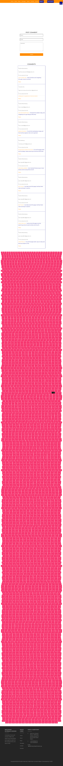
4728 (30, 681)
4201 (43, 630)
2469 (28, 465)
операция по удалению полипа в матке (28, 96)
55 (5, 255)
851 (15, 318)
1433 (16, 369)
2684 (4, 486)
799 (41, 313)
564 (17, 295)
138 (38, 260)
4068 (14, 618)
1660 (47, 389)
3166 (50, 531)
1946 (26, 415)
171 (7, 264)
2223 (7, 442)
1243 (46, 351)
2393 (3, 458)
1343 (20, 361)
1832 (6, 405)
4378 (59, 646)
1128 (37, 341)
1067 (20, 336)
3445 (59, 557)
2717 (56, 488)
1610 (2, 386)
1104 (23, 339)
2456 (42, 463)
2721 (9, 490)
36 (19, 254)
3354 (38, 549)
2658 (31, 483)
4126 (33, 623)
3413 (7, 556)
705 (12, 307)
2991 (46, 514)
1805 (37, 402)
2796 (21, 496)
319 (13, 275)
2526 (46, 470)
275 (6, 272)
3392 (52, 552)
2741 (16, 491)
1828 (53, 404)
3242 (7, 539)
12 (23, 252)
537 (56, 292)
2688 (18, 486)
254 (5, 270)
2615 (59, 478)
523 (15, 292)
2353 (42, 453)
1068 (24, 336)
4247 (21, 635)
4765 (33, 684)
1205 (43, 348)
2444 (59, 461)
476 (56, 287)
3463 (4, 560)
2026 (57, 422)
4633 (59, 671)
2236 (52, 442)
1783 (23, 401)
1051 (26, 335)
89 (27, 257)
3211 (20, 536)
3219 (47, 536)
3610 (39, 574)
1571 (53, 381)
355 (59, 277)
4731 (40, 681)
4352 (28, 645)
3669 (8, 580)
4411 (56, 649)
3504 (28, 564)
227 (45, 267)
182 (38, 264)
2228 (25, 442)
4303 (38, 640)
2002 (34, 420)
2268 (45, 445)
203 (37, 265)
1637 (30, 387)
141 (46, 260)
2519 (22, 470)
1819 (23, 404)
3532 (4, 567)
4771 (53, 684)
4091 (35, 620)
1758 (3, 399)
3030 (3, 519)
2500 (18, 468)
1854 (20, 407)
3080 (59, 523)
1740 (6, 397)
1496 (47, 374)
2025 (53, 422)
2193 (26, 438)
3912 (6, 603)
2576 (42, 475)
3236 (45, 537)
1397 (20, 366)
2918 (29, 508)
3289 (52, 542)
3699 (53, 582)
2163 (46, 435)
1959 (10, 417)
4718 (57, 679)
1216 (18, 349)
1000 (36, 330)
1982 (26, 419)
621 (3, 300)
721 (56, 307)
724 (5, 308)
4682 (52, 676)
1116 (60, 339)
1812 (60, 402)
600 (3, 298)
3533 (7, 567)
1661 (50, 389)
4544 (45, 663)
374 (55, 279)
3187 (59, 532)
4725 (20, 681)
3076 (45, 523)
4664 (49, 674)
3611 (42, 574)
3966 (15, 608)
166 (55, 262)
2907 (52, 506)
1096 (57, 338)
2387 (42, 457)
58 (12, 255)
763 (57, 310)
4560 (42, 664)
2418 (29, 460)
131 (19, 260)
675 (43, 303)
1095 (53, 338)
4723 (13, 681)
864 (54, 318)
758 (43, 310)
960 (39, 326)
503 (17, 290)
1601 (33, 384)
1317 (53, 358)
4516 (7, 661)
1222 (37, 349)
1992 (60, 419)
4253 (42, 635)
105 (8, 259)
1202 (33, 348)
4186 (53, 628)
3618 (7, 575)
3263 (21, 541)
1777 (4, 401)
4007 (39, 612)
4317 (26, 641)
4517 (11, 661)
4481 (3, 658)
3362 (7, 551)
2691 (28, 486)
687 (18, 305)
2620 (17, 480)
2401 (31, 458)
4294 (7, 640)
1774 (54, 399)
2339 (52, 452)
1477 (43, 372)
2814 (25, 498)
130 (16, 260)
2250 (42, 443)
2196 (36, 438)
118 (43, 259)
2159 (33, 435)
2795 (17, 496)
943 (47, 325)
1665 (4, 391)
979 (34, 328)
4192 (12, 630)
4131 (49, 623)
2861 (11, 503)
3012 (59, 516)
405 (26, 282)
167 (58, 262)
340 (15, 277)
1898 (47, 410)
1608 (56, 384)
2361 (11, 455)
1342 (16, 361)
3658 (28, 579)
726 (11, 308)
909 (9, 323)
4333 (21, 643)
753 (28, 310)
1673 (30, 391)
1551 (46, 379)
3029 (59, 518)
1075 (47, 336)
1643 (50, 387)
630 (30, 300)
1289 (20, 356)
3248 (28, 539)
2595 (49, 476)
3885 (31, 600)
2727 (30, 490)
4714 (44, 679)
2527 (50, 470)
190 (60, 264)
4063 (56, 616)
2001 (31, 420)
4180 (33, 628)
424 (21, 283)
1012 (17, 331)
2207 (13, 440)
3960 (52, 607)
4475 (42, 656)
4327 (60, 641)
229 (51, 267)
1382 (29, 364)
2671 (18, 485)
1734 (47, 396)
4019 (21, 613)
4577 (42, 666)
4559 (38, 664)
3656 (21, 579)
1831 (3, 405)
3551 (11, 569)
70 (41, 255)
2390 (52, 457)
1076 (50, 336)
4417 (17, 651)
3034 (17, 519)
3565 (59, 569)
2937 (35, 509)
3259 (7, 541)
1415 (18, 368)
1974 (59, 417)
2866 (28, 503)
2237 (56, 442)
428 (33, 283)
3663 (45, 579)
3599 (59, 572)
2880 (17, 504)
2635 (11, 481)
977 (28, 328)
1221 (34, 349)
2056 (42, 425)
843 (51, 316)
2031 (14, 424)
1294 (37, 356)
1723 (12, 396)
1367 (40, 363)
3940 (42, 605)
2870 (42, 503)
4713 (40, 679)
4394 (56, 648)
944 (50, 325)
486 (27, 288)
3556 (28, 569)
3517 (12, 565)
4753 (53, 682)
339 (12, 277)
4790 (57, 686)
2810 (11, 498)
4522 (28, 661)
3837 (42, 595)
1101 (13, 339)
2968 (25, 513)
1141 (19, 343)
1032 (23, 333)
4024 (38, 613)
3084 (14, 524)
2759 (17, 493)
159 (35, 262)
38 (24, 254)
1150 (47, 343)
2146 (50, 433)
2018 (29, 422)
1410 (2, 368)
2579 (52, 475)
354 (56, 277)
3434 (21, 557)
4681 (48, 676)
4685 (3, 678)
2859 (4, 503)
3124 (30, 527)
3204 (56, 534)
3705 (14, 584)
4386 (28, 648)
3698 (49, 582)
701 (59, 305)
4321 (39, 641)
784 (57, 311)
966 (56, 326)
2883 (28, 504)
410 (41, 282)
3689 (18, 582)
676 (46, 303)
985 (52, 328)
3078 (52, 523)
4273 (52, 636)
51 (55, 254)
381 (15, 280)
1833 (9, 405)
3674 (25, 580)
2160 (37, 435)
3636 (10, 577)
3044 (52, 519)
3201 (46, 534)
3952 (24, 607)
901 (45, 321)
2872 (49, 503)
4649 (56, 673)
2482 (14, 466)
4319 (33, 641)
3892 (56, 600)
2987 (32, 514)
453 (48, 285)
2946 (7, 511)
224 (37, 267)
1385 (40, 364)
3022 (34, 518)
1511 (35, 376)
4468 (18, 656)
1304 (11, 358)
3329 (11, 547)
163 (47, 262)
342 (21, 277)
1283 (59, 354)
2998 (10, 516)
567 (26, 295)
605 (17, 298)
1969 (43, 417)
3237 (49, 537)
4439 (35, 653)
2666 (59, 483)
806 (2, 315)
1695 (43, 392)
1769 (38, 399)
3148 (50, 529)
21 (44, 252)
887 (3, 321)
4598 (56, 668)
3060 (49, 521)
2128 (49, 432)
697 (48, 305)
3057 (39, 521)
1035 (33, 333)
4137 (10, 625)
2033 (21, 424)
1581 (26, 382)
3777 (13, 590)
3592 (35, 572)
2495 (59, 466)
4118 (7, 623)
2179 (39, 437)
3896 (10, 602)
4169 (56, 626)
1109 (39, 339)
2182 (49, 437)
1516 (51, 376)
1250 (10, 353)
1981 (23, 419)
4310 (3, 641)
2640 (28, 481)
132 (21, 260)
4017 (14, 613)
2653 (14, 483)
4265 (25, 636)
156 (27, 262)
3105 (27, 526)
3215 (33, 536)
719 (51, 307)
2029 (7, 424)
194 (11, 265)
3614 (52, 574)
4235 (38, 633)
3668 (4, 580)
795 (29, 313)
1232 (10, 351)
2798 (27, 496)
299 (17, 274)
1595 (13, 384)
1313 (40, 358)
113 (30, 259)
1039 (47, 333)
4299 (24, 640)
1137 (6, 343)
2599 (4, 478)
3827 (7, 595)
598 (56, 297)
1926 (20, 414)
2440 (45, 461)
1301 (60, 356)
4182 (39, 628)
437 (59, 283)
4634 (3, 673)
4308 (56, 640)
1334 (50, 359)
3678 (38, 580)
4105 (24, 621)
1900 (53, 410)
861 (45, 318)
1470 (20, 372)
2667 (4, 485)
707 (18, 307)
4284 (31, 638)
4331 (14, 643)
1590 (56, 382)
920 (40, 323)
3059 (46, 521)
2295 (21, 448)
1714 (45, 394)
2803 (45, 496)
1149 (44, 343)
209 (54, 265)
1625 (50, 386)
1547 (33, 379)
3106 (31, 526)
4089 (28, 620)
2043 (56, 424)
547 (27, 293)
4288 (45, 638)
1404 (43, 366)
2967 (22, 513)
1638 (33, 387)
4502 (18, 659)
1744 (19, 397)
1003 (46, 330)
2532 (7, 471)
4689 (18, 678)
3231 (28, 537)
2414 (16, 460)
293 (59, 272)
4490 (35, 658)
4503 (21, 659)
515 (52, 290)
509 (35, 290)
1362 (23, 363)
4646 (45, 673)
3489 (35, 562)
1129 (41, 341)
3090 (35, 524)
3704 (10, 584)
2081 (10, 429)
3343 (59, 547)
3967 (18, 608)
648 (24, 302)
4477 (49, 656)
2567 (11, 475)
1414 (15, 368)
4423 (38, 651)
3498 (7, 564)
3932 (14, 605)
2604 (21, 478)
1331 (40, 359)
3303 (42, 544)
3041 (42, 519)
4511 (49, 659)
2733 (50, 490)
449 (36, 285)
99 (51, 257)
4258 (59, 635)
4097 (56, 620)
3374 (49, 551)
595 (48, 297)
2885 (35, 504)
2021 (39, 422)
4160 (27, 626)
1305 (14, 358)
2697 (49, 486)
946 (56, 325)
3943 (52, 605)
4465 (7, 656)
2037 (35, 424)
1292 (30, 356)
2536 (21, 471)
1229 (60, 349)
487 (30, 288)
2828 (14, 499)
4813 (18, 689)
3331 (18, 547)
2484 (21, 466)
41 (31, 254)
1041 (53, 333)
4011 (53, 612)
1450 (13, 371)
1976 (6, 419)
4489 (32, 658)
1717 (54, 394)
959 (36, 326)
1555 (60, 379)
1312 (37, 358)
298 (14, 274)
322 (22, 275)
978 (31, 328)
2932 (18, 509)
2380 (17, 457)
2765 (37, 493)
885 (56, 320)
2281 (31, 447)
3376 (56, 551)
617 (52, 298)
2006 (48, 420)
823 (51, 315)
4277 (7, 638)
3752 (50, 587)
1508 (26, 376)
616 (49, 298)
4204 (53, 630)
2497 (7, 468)
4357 (46, 645)
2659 (35, 483)
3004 (32, 516)
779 (42, 311)
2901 (31, 506)
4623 (24, 671)
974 (19, 328)
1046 (10, 335)
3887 (38, 600)
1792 (52, 401)
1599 (26, 384)
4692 (28, 678)
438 (3, 285)
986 (55, 328)
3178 (29, 532)
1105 (26, 339)
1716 (51, 394)
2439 (42, 461)
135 (30, 260)
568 (29, 295)
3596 (49, 572)
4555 (24, 664)
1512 (39, 376)
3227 (14, 537)
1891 (23, 410)
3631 (52, 575)
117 (41, 259)
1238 (30, 351)
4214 (26, 631)
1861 (43, 407)
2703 (10, 488)
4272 (49, 636)
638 (53, 300)
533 (44, 292)
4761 (20, 684)
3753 (53, 587)
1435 (23, 369)
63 (24, 255)
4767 (40, 684)
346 (33, 277)
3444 (56, 557)
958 (33, 326)
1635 (23, 387)
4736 (57, 681)
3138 (17, 529)
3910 (60, 602)
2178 (36, 437)
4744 (23, 682)
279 (18, 272)
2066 (18, 427)
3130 (49, 527)
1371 (53, 363)
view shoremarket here (23, 112)
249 (50, 269)
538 (59, 292)
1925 (17, 414)
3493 (49, 562)
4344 (59, 643)
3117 (7, 527)
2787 (50, 494)
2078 (59, 427)
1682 (59, 391)
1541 (13, 379)
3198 (36, 534)
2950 (21, 511)
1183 (31, 346)
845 (57, 316)
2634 (7, 481)
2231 (35, 442)
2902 (35, 506)
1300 (56, 356)
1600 (30, 384)
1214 (12, 349)
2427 (60, 460)
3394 (59, 552)
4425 (45, 651)
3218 (43, 536)
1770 (41, 399)
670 (29, 303)
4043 (45, 615)
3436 (28, 557)
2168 (4, 437)
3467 (18, 560)
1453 (23, 371)
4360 (56, 645)
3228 (18, 537)
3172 (10, 532)
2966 (18, 513)
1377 (13, 364)
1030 (16, 333)
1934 (46, 414)
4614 (52, 669)
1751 (41, 397)
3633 (59, 575)
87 (22, 257)
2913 (13, 508)
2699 (56, 486)
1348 (37, 361)
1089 (33, 338)
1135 (59, 341)
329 (43, 275)
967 (59, 326)
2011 (6, 422)
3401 (25, 554)
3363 (11, 551)
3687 (11, 582)
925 (54, 323)
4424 (41, 651)
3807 (56, 592)
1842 (40, 405)
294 (2, 274)
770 (17, 311)
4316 (23, 641)
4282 (24, 638)
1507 (22, 376)
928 (3, 325)
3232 (31, 537)
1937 (56, 414)
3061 (53, 521)
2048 (14, 425)
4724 (16, 681)
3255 (52, 539)
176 (21, 264)
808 (8, 315)
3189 (6, 534)
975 (22, 328)
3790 (57, 590)
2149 (60, 433)
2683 (59, 485)
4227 (11, 633)
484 (21, 288)
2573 (32, 475)
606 (20, 298)
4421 (31, 651)
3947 (7, 607)
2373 (52, 455)
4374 (46, 646)
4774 (3, 686)
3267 (35, 541)
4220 (46, 631)
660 (59, 302)
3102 (17, 526)
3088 (28, 524)
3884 (28, 600)
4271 (46, 636)
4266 (28, 636)
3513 (59, 564)
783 (54, 311)
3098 (4, 526)
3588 (21, 572)
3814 (21, 593)
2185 (59, 437)
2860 (7, 503)
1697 (50, 392)
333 (54, 275)
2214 (37, 440)
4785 (40, 686)
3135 (7, 529)
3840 (53, 595)
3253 (45, 539)
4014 (4, 613)
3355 (42, 549)
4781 (26, 686)
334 (57, 275)
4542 (38, 663)
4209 (10, 631)
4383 (17, 648)
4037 (24, 615)
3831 (21, 595)
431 (41, 283)
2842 (3, 501)
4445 (56, 653)
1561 (20, 381)
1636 (26, 387)
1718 (57, 394)
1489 (23, 374)
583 (12, 297)
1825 (43, 404)
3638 (17, 577)
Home (12, 1)
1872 (20, 409)
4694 (35, 678)
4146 (40, 625)
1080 (3, 338)
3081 (3, 524)
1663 (56, 389)
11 (21, 252)
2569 (18, 475)
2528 (53, 470)
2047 (11, 425)
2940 (45, 509)
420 (9, 283)
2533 (11, 471)
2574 (35, 475)
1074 (43, 336)
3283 (31, 542)
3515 (6, 565)
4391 (46, 648)
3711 (34, 584)
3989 (35, 610)
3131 (52, 527)
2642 (35, 481)
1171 (53, 344)
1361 (20, 363)
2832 (28, 499)
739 (49, 308)
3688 (14, 582)
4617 (4, 671)
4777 (12, 686)
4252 (38, 635)
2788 (53, 494)
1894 (33, 410)
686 (15, 305)
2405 (45, 458)
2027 (60, 422)
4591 (32, 668)
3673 (21, 580)
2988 (35, 514)
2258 (11, 445)
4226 (7, 633)
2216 (44, 440)
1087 (27, 338)
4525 (38, 661)
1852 (13, 407)
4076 (42, 618)
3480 (3, 562)
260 (23, 270)
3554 (21, 569)
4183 (43, 628)
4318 (29, 641)
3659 (31, 579)
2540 (35, 471)
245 (39, 269)
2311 (17, 450)
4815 (24, 689)
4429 (59, 651)
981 (40, 328)
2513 (3, 470)
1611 (5, 386)
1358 (10, 363)
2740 (13, 491)
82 (10, 257)
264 (34, 270)
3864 (18, 598)
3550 (7, 569)
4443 (49, 653)
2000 (27, 420)
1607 (53, 384)
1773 (51, 399)
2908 (56, 506)
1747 (28, 397)
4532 (3, 663)
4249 (28, 635)
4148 (47, 625)
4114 (53, 621)
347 (36, 277)
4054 (24, 616)
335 (60, 275)
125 (2, 260)
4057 (35, 616)
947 (59, 325)
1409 (60, 366)
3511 (53, 564)
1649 (10, 389)
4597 (53, 668)
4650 (60, 673)
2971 (35, 513)
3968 (21, 608)
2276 (14, 447)
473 (48, 287)
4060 (46, 616)
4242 (4, 635)
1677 (43, 391)
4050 (10, 616)
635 (44, 300)
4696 (42, 678)
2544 (49, 471)
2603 (18, 478)
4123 (23, 623)
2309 (10, 450)
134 (27, 260)
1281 (52, 354)
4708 (24, 679)
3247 (25, 539)
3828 (10, 595)
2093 (53, 429)
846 (60, 316)
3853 (38, 597)
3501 (18, 564)
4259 (4, 636)
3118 (10, 527)
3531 (61, 565)
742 (57, 308)
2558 (38, 473)
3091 (39, 524)
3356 (45, 549)
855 (27, 318)
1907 (17, 412)
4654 (14, 674)
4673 (21, 676)
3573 (28, 570)
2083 (17, 429)
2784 (40, 494)
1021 (46, 331)
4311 (6, 641)
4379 (3, 648)
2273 (4, 447)
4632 (56, 671)
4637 (14, 673)
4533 (7, 663)
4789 (54, 686)
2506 (39, 468)
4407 (42, 649)
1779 (10, 401)
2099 (14, 430)
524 (18, 292)
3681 (48, 580)
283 (30, 272)
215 (11, 267)
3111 (47, 526)
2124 (36, 432)
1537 (60, 377)
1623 (44, 386)
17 (34, 252)
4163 (36, 626)
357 (5, 279)
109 (20, 259)
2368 (35, 455)
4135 (3, 625)
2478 (59, 465)
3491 (42, 562)
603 (11, 298)
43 (36, 254)
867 (3, 320)
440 (9, 285)
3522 (29, 565)
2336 (42, 452)
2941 (49, 509)
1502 (6, 376)
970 (8, 328)
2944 (59, 509)
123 (57, 259)
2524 (39, 470)
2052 (28, 425)
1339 (7, 361)
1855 (23, 407)
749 (17, 310)
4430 (3, 653)
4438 (31, 653)
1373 (60, 363)
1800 (20, 402)
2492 (49, 466)
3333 (24, 547)
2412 (9, 460)
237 (15, 269)
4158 (20, 626)
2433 (21, 461)
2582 (4, 476)
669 (26, 303)
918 (34, 323)
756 (37, 310)
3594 (42, 572)
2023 (46, 422)
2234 (45, 442)
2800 (34, 496)
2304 (52, 448)
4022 (31, 613)
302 (26, 274)
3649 (56, 577)
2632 (59, 480)
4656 (21, 674)
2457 (45, 463)
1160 (19, 344)
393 (50, 280)
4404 (32, 649)
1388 (50, 364)
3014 (7, 518)
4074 (35, 618)
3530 (57, 565)
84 (15, 257)
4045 (53, 615)
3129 (46, 527)
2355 (49, 453)
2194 (30, 438)
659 (56, 302)
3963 (4, 608)
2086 (28, 429)
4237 (45, 633)
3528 (50, 565)
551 (39, 293)
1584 (36, 382)
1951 (43, 415)
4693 (32, 678)
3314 (19, 546)
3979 (59, 608)
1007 (60, 330)
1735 (51, 396)
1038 (43, 333)
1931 (36, 414)
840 (42, 316)
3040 (38, 519)
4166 (46, 626)
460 (10, 287)
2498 (11, 468)
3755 (60, 587)
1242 (43, 351)
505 (23, 290)
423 (18, 283)
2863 (18, 503)
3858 (56, 597)
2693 (35, 486)
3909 (56, 602)
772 (23, 311)
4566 (4, 666)
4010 (50, 612)
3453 (28, 559)
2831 (24, 499)
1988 (46, 419)
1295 (40, 356)
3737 (60, 585)
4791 (60, 686)
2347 (21, 453)
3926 (53, 603)
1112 (48, 339)
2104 (31, 430)
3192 (16, 534)
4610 (39, 669)
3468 (21, 560)
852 (18, 318)
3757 (6, 588)
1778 (7, 401)
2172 (17, 437)
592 (39, 297)
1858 (33, 407)
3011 (56, 516)
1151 (50, 343)
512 (43, 290)
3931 (11, 605)
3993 (49, 610)
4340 (45, 643)
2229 (28, 442)
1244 (50, 351)
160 (38, 262)
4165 (43, 626)
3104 (24, 526)
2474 (45, 465)
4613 (49, 669)
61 (19, 255)
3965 (11, 608)
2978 (59, 513)
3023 (38, 518)
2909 (59, 506)
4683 (55, 676)
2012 (9, 422)
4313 (12, 641)
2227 (21, 442)
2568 (15, 475)
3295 (14, 544)
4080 (56, 618)
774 (28, 311)
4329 (7, 643)
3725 (20, 585)
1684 (7, 392)
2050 (21, 425)
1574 (3, 382)
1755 (54, 397)
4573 (28, 666)
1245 (53, 351)
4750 (43, 682)
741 (54, 308)
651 (33, 302)
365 (29, 279)
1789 (43, 401)
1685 (10, 392)
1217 (21, 349)
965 (53, 326)
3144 (36, 529)
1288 (17, 356)
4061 (49, 616)
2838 (49, 499)
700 (57, 305)
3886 (35, 600)
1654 (26, 389)
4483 (10, 658)
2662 (45, 483)
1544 (23, 379)
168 (61, 262)
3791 (60, 590)
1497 (50, 374)
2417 (26, 460)
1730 (35, 396)
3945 (59, 605)
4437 (28, 653)
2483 (17, 466)
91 (32, 257)
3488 (32, 562)
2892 (59, 504)
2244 (21, 443)
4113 (50, 621)
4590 (28, 668)
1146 (35, 343)
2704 (13, 488)
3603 (14, 574)
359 (11, 279)
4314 (16, 641)
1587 (46, 382)
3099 (7, 526)
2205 (6, 440)
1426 (54, 368)
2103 (27, 430)
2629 (48, 480)
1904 (7, 412)
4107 (31, 621)
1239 (33, 351)
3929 (4, 605)
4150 (53, 625)
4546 (52, 663)
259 (20, 270)
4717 (53, 679)
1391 (60, 364)
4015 (7, 613)
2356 (52, 453)
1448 (6, 371)
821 (45, 315)
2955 (38, 511)
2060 (56, 425)
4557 (31, 664)
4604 (18, 669)
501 (11, 290)
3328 (7, 547)
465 (24, 287)
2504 (32, 468)
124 (60, 259)
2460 (56, 463)
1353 (53, 361)
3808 (59, 592)
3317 (29, 546)
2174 (23, 437)
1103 (19, 339)
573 (43, 295)
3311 (9, 546)
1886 (6, 410)
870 (12, 320)
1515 (48, 376)
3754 (57, 587)
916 (28, 323)
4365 (14, 646)
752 (26, 310)
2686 (11, 486)
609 (29, 298)
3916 (19, 603)
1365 (33, 363)
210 (57, 265)
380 (12, 280)
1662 (53, 389)
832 (18, 316)
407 (32, 282)
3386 (31, 552)
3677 (35, 580)
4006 (35, 612)
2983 (17, 514)
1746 (25, 397)
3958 (45, 607)
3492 (46, 562)
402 (17, 282)
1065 (14, 336)
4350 (21, 645)
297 (11, 274)
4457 (39, 654)
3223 (60, 536)
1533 (46, 377)
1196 (13, 348)
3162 (36, 531)
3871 (42, 598)
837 (33, 316)
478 (3, 288)
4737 (60, 681)
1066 (17, 336)
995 (21, 330)
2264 (32, 445)
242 (30, 269)
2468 (25, 465)
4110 (41, 621)
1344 (23, 361)
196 (16, 265)
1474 (33, 372)
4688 (14, 678)
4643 (35, 673)
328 (40, 275)
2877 (7, 504)
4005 (32, 612)
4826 (3, 691)
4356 (42, 645)
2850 (32, 501)
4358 (49, 645)
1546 (30, 379)
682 (3, 305)
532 (41, 292)
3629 (45, 575)
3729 (33, 585)
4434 (17, 653)
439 (6, 285)
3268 (39, 541)
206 (46, 265)
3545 (49, 567)
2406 (49, 458)
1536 (56, 377)
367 (35, 279)
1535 (53, 377)
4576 (38, 666)
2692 (32, 486)
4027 (49, 613)
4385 (24, 648)
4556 (28, 664)
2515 (9, 470)
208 (51, 265)
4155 (10, 626)
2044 (59, 424)
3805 (49, 592)
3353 (35, 549)
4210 (13, 631)
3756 (3, 588)
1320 (3, 359)
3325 (57, 546)
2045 (3, 425)
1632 (13, 387)
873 (21, 320)
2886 (38, 504)
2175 (26, 437)
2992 (49, 514)
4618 (7, 671)
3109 (41, 526)
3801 (34, 592)
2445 (4, 463)
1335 (53, 359)
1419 (31, 368)
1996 (14, 420)
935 (24, 325)
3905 (42, 602)
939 (36, 325)
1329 (33, 359)
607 (23, 298)
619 (57, 298)
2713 (43, 488)
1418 (28, 368)
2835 (38, 499)
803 (53, 313)
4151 (56, 625)
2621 (21, 480)
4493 (46, 658)
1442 (46, 369)
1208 (53, 348)
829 (9, 316)
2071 (35, 427)
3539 (28, 567)
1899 (50, 410)
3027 (52, 518)
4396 (3, 649)
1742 (12, 397)
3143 (33, 529)
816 (31, 315)
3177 (26, 532)
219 (22, 267)
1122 (19, 341)
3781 (26, 590)
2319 (43, 450)
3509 (46, 564)
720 (54, 307)
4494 (49, 658)
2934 (25, 509)
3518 (16, 565)
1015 (26, 331)
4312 (9, 641)
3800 (31, 592)
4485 (17, 658)
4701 (60, 678)
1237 (26, 351)
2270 (52, 445)
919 (37, 323)
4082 (3, 620)
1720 (2, 396)
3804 (45, 592)
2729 (36, 490)
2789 (57, 494)
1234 (17, 351)
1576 (10, 382)
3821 (45, 593)
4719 (60, 679)
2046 (7, 425)
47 (46, 254)
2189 (13, 438)
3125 (33, 527)
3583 (3, 572)
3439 (38, 557)
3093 (46, 524)
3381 (14, 552)
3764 (30, 588)
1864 (53, 407)
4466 (11, 656)
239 (21, 269)
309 (47, 274)
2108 (44, 430)
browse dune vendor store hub (25, 149)
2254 (56, 443)
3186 (56, 532)
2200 (49, 438)
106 (11, 259)
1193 (4, 348)
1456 (33, 371)
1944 (20, 415)
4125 (30, 623)
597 (54, 297)
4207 (3, 631)
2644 (42, 481)
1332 (43, 359)
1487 (17, 374)
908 (6, 323)
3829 (14, 595)
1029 (13, 333)
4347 (11, 645)
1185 (38, 346)
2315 (30, 450)
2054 (35, 425)
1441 (43, 369)
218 (19, 267)
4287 (42, 638)
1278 (43, 354)
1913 (37, 412)
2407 (52, 458)
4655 (17, 674)
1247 (60, 351)
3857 (53, 597)
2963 (8, 513)
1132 (50, 341)
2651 (7, 483)
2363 (18, 455)
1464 (60, 371)
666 (17, 303)
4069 (18, 618)
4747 (33, 682)
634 (41, 300)
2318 (40, 450)
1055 (40, 335)
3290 (56, 542)
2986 (28, 514)
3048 (7, 521)
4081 (59, 618)
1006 (56, 330)
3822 (48, 593)
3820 (41, 593)
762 (54, 310)
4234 (35, 633)
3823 (52, 593)
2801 (38, 496)
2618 (11, 480)
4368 (25, 646)
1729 (31, 396)
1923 (10, 414)
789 (12, 313)
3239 (56, 537)
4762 (23, 684)
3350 (25, 549)
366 (32, 279)
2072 (39, 427)
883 (50, 320)
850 (12, 318)
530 (36, 292)
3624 (28, 575)
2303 (49, 448)
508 (32, 290)
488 (33, 288)
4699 (53, 678)
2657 (28, 483)
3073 (35, 523)
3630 (49, 575)
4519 (17, 661)
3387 (35, 552)
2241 (11, 443)
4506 (32, 659)
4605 (22, 669)
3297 (21, 544)
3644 (38, 577)
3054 (28, 521)
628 (24, 300)
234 (6, 269)
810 (14, 315)
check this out (21, 241)
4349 (18, 645)
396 (59, 280)
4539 (28, 663)
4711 (34, 679)
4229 (18, 633)
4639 (21, 673)
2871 (46, 503)
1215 (15, 349)
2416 (23, 460)
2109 (47, 430)
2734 (53, 490)
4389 (39, 648)
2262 (25, 445)
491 (42, 288)
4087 (21, 620)
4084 (10, 620)
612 (38, 298)
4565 (59, 664)
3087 (24, 524)
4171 (3, 628)
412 (46, 282)
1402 (36, 366)
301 (23, 274)
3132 (56, 527)
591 (36, 297)
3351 (28, 549)
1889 (17, 410)
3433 (17, 557)
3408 (49, 554)
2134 (10, 433)
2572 (28, 475)
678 (52, 303)
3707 (21, 584)
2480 (7, 466)
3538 (24, 567)
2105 (34, 430)
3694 (35, 582)
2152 (10, 435)
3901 (28, 602)
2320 (46, 450)
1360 (17, 363)
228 (48, 267)
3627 (38, 575)
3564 (56, 569)
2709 (31, 488)
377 (3, 280)
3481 (7, 562)
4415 (11, 651)
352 (50, 277)
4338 (38, 643)
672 (34, 303)
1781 (17, 401)
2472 (39, 465)
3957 (42, 607)
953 (18, 326)
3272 (52, 541)
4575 (35, 666)
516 (55, 290)
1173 (60, 344)
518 (60, 290)
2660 (38, 483)
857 (33, 318)
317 (8, 275)
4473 (35, 656)
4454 (28, 654)
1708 (26, 394)
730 (23, 308)
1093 (47, 338)
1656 (33, 389)
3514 (2, 565)
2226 (18, 442)
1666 (7, 391)
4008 (42, 612)
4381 (10, 648)
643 (9, 302)
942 (44, 325)
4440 (38, 653)
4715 (47, 679)
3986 (25, 610)
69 (39, 255)
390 (42, 280)
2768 (47, 493)
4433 (14, 653)
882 (47, 320)
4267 (32, 636)
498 (2, 290)
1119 (9, 341)
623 (9, 300)
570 (35, 295)
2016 (23, 422)
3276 (7, 542)
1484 (6, 374)
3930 (7, 605)
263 (31, 270)
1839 (30, 405)
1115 (57, 339)
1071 (33, 336)
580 (3, 297)
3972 (35, 608)
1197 (16, 348)
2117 (13, 432)
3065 (7, 523)
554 (48, 293)
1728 (28, 396)
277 (12, 272)
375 (58, 279)
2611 (46, 478)
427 (30, 283)
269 (49, 270)
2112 (57, 430)
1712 (38, 394)
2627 (42, 480)
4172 (7, 628)
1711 (35, 394)
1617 (24, 386)
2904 (42, 506)
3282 (28, 542)
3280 (21, 542)
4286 (38, 638)
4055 (28, 616)
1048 (16, 335)
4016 (10, 613)
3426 (52, 556)
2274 (7, 447)
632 (36, 300)
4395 (60, 648)
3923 (43, 603)
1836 (20, 405)
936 (27, 325)
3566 (4, 570)
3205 (60, 534)
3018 (21, 518)
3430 (7, 557)
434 (50, 283)
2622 (24, 480)
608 (26, 298)
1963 (23, 417)
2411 (6, 460)
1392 (3, 366)
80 (5, 257)
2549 (7, 473)
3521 (26, 565)
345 (30, 277)
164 (49, 262)
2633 (4, 481)
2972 (39, 513)
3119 (13, 527)
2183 (52, 437)
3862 (11, 598)
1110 (42, 339)
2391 (56, 457)
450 (39, 285)
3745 (26, 587)
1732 (41, 396)
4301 (31, 640)
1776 (60, 399)
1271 (20, 354)
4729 (33, 681)
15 (30, 252)
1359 (13, 363)
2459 (52, 463)
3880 (14, 600)
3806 (52, 592)
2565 (4, 475)
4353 (31, 645)
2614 (56, 478)
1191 (57, 346)
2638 (21, 481)
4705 (14, 679)
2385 (35, 457)
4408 (46, 649)
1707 (23, 394)
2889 (49, 504)
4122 (20, 623)
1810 (53, 402)
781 (48, 311)
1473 (30, 372)
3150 (56, 529)
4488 (28, 658)
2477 (56, 465)
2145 (46, 433)
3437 (31, 557)
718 (48, 307)
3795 (14, 592)
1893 (30, 410)
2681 (52, 485)
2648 (56, 481)
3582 (59, 570)
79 (2, 257)
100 (54, 257)
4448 (7, 654)
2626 (38, 480)
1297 (46, 356)
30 (4, 254)
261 (26, 270)
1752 (44, 397)
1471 (23, 372)
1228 (57, 349)
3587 (18, 572)
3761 (20, 588)
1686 (13, 392)
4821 (45, 689)
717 (45, 307)
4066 (7, 618)
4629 (45, 671)
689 (24, 305)
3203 (53, 534)
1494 (40, 374)
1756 (57, 397)
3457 (42, 559)
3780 (23, 590)
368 (37, 279)
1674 (33, 391)
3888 (42, 600)
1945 (23, 415)
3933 (17, 605)
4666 (56, 674)
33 (12, 254)
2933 (21, 509)
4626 (35, 671)
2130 (56, 432)
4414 (7, 651)
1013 (20, 331)
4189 (3, 630)
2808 (4, 498)
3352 (31, 549)
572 (40, 295)
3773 (60, 588)
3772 (57, 588)
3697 (46, 582)
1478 (46, 372)
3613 (49, 574)
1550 (43, 379)
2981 (11, 514)
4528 (48, 661)
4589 (25, 668)
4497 (60, 658)
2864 (21, 503)
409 (38, 282)
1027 (6, 333)
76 (55, 255)
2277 (17, 447)
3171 (7, 532)
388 (36, 280)
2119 (20, 432)
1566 (37, 381)
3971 (32, 608)
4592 (35, 668)
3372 (42, 551)
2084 (21, 429)
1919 (56, 412)
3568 (11, 570)
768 (11, 311)
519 (3, 292)
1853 (16, 407)
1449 (10, 371)
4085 (14, 620)
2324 (60, 450)
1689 (23, 392)
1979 (16, 419)
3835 (35, 595)
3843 (3, 597)
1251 (13, 353)
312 (55, 274)
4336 (31, 643)
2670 (15, 485)
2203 (60, 438)
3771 (53, 588)
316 (5, 275)
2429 (7, 461)
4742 (16, 682)
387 (33, 280)
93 (37, 257)
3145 (40, 529)
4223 (57, 631)
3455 (35, 559)
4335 (28, 643)
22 (46, 252)
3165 (46, 531)
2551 (14, 473)
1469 (17, 372)
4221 (50, 631)
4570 (18, 666)
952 (15, 326)
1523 (13, 377)
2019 (33, 422)
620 (60, 298)
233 (3, 269)
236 (12, 269)
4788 (50, 686)
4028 (52, 613)
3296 (17, 544)
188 (55, 264)
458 (4, 287)
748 (14, 310)
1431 (10, 369)
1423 (44, 368)
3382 (17, 552)
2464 (11, 465)
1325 (20, 359)
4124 (26, 623)
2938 (38, 509)
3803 (41, 592)
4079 (52, 618)
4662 (42, 674)
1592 (3, 384)
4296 (14, 640)
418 (3, 283)
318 (10, 275)
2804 (48, 496)
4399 (14, 649)
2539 (31, 471)
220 (25, 267)
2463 (8, 465)
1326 (23, 359)
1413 (12, 368)
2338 (49, 452)
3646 (45, 577)
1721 (6, 396)
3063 (60, 521)
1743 (15, 397)
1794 (59, 401)
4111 (44, 621)
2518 (19, 470)
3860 (4, 598)
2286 (48, 447)
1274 (30, 354)
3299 (28, 544)
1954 (53, 415)
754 (31, 310)
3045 (56, 519)
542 (12, 293)
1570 (50, 381)
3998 (7, 612)
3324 (53, 546)
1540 (10, 379)
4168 (53, 626)
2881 (21, 504)
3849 (24, 597)
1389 (53, 364)
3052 (21, 521)
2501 (21, 468)
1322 (10, 359)
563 (14, 295)
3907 (49, 602)
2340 (56, 452)
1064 (10, 336)
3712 (37, 584)
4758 (10, 684)
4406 (39, 649)
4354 (35, 645)
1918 (53, 412)
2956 (42, 511)
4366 (18, 646)
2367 (32, 455)
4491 (39, 658)
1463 (56, 371)
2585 (14, 476)
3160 (30, 531)
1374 (3, 364)
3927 (57, 603)
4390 (42, 648)
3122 (23, 527)
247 (45, 269)
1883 (56, 409)
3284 (35, 542)
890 (12, 321)
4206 (60, 630)
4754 (57, 682)
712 (32, 307)
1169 (47, 344)
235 (9, 269)
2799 (31, 496)
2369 (39, 455)
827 (3, 316)
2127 (46, 432)
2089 (39, 429)
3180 (36, 532)
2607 (32, 478)
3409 (53, 554)
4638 (17, 673)
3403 (31, 554)
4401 (21, 649)
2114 (4, 432)
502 (14, 290)
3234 (38, 537)
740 (51, 308)
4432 (10, 653)
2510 (53, 468)
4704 (10, 679)
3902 (31, 602)
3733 (47, 585)
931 (12, 325)
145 (58, 260)
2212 (30, 440)
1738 (60, 396)
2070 (32, 427)
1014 (23, 331)
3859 (60, 597)
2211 (27, 440)
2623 (28, 480)
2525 (43, 470)
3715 (47, 584)
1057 (47, 335)
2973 (42, 513)
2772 (60, 493)
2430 (11, 461)
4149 (50, 625)
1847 (57, 405)
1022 (49, 331)
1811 (56, 402)
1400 (30, 366)
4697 (46, 678)
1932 (40, 414)
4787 (47, 686)
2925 (53, 508)
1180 (22, 346)
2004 (41, 420)
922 (45, 323)
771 (20, 311)
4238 (49, 633)
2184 (56, 437)
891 (15, 321)
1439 (36, 369)
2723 (16, 490)
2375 (59, 455)
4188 (59, 628)
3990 (39, 610)
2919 (33, 508)
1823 (36, 404)
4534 (10, 663)
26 (56, 252)
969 (5, 328)
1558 (10, 381)
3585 (11, 572)
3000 (17, 516)
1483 (3, 374)
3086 (21, 524)
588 (27, 297)
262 (28, 270)
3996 (59, 610)
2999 (14, 516)
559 (2, 295)
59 (14, 255)
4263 (18, 636)
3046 (60, 519)
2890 (53, 504)
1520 (3, 377)
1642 (46, 387)
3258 (4, 541)
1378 (16, 364)
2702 (7, 488)
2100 (17, 430)
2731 (43, 490)
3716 (50, 584)
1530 (36, 377)
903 (51, 321)
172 (10, 264)
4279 (14, 638)
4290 (52, 638)
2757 (10, 493)
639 (56, 300)
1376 (10, 364)
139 (41, 260)
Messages (24, 1)
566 (23, 295)
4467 (14, 656)
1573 (59, 381)
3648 (52, 577)
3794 (10, 592)
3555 (24, 569)
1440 (40, 369)
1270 (17, 354)
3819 (38, 593)
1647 (3, 389)
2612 (49, 478)
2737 (3, 491)
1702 (6, 394)
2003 (38, 420)
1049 (20, 335)
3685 (4, 582)
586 (21, 297)
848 (6, 318)
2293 (14, 448)
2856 (53, 501)
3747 (33, 587)
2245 (25, 443)
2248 (35, 443)
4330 (10, 643)
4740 (9, 682)
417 (60, 282)
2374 (56, 455)
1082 (10, 338)
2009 (59, 420)
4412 (60, 649)
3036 (24, 519)
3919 (29, 603)
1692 (33, 392)
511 (41, 290)
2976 (52, 513)
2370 (42, 455)
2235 (49, 442)
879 (38, 320)
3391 (49, 552)
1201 (29, 348)
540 (6, 293)
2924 (50, 508)
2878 (10, 504)
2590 (32, 476)
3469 (25, 560)
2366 (28, 455)
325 (31, 275)
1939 (3, 415)
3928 (60, 603)
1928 (26, 414)
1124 (25, 341)
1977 (10, 419)
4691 (25, 678)
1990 (53, 419)
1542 (17, 379)
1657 (36, 389)
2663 (49, 483)
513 (46, 290)
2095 (60, 429)
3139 (20, 529)
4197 (29, 630)
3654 (14, 579)
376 (61, 279)
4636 (10, 673)
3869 (35, 598)
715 (40, 307)
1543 (20, 379)
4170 (60, 626)
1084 (16, 338)
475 (53, 287)
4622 (21, 671)
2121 (26, 432)
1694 (40, 392)
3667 (59, 579)
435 (53, 283)
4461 (53, 654)
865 (57, 318)
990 (6, 330)
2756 (6, 493)
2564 (59, 473)
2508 (46, 468)
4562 (49, 664)
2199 (46, 438)
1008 (4, 331)
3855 (46, 597)
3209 (13, 536)
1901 (57, 410)
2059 (53, 425)
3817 (31, 593)
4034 (14, 615)
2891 (56, 504)
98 (49, 257)
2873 (52, 503)
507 (29, 290)
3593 (39, 572)
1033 (26, 333)
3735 (53, 585)
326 (34, 275)
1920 (59, 412)
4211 (16, 631)
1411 (5, 368)
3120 (16, 527)
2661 (42, 483)
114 (33, 259)
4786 (43, 686)
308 (44, 274)
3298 (24, 544)
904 (54, 321)
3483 (14, 562)
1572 (56, 381)
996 (24, 330)
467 (30, 287)
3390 (46, 552)
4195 (22, 630)
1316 (50, 358)
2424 (50, 460)
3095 (53, 524)
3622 (21, 575)
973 (16, 328)
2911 (6, 508)
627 (21, 300)
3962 (59, 607)
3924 (46, 603)
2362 (14, 455)
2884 (31, 504)
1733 (44, 396)
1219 (27, 349)
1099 (7, 339)
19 (39, 252)
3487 (28, 562)
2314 (26, 450)
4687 (11, 678)
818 (37, 315)
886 (59, 320)
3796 (17, 592)
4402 (24, 649)
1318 (56, 358)
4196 (26, 630)
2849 (28, 501)
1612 (9, 386)
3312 (13, 546)
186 (49, 264)
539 (3, 293)
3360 (59, 549)
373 (52, 279)
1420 (34, 368)
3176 (23, 532)
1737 (57, 396)
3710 (31, 584)
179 (29, 264)
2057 (46, 425)
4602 (11, 669)
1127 (34, 341)
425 (24, 283)
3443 (52, 557)
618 (54, 298)
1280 (49, 354)
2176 (30, 437)
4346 (7, 645)
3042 (45, 519)
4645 (42, 673)
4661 (38, 674)
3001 (21, 516)
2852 (38, 501)
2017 (26, 422)
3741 (13, 587)
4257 (56, 635)
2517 (16, 470)
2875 (59, 503)
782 (51, 311)
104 (6, 259)
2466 (18, 465)
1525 (20, 377)
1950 (40, 415)
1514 (45, 376)
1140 (16, 343)
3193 (19, 534)
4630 (49, 671)
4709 (27, 679)
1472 (27, 372)
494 (51, 288)
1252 (17, 353)
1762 (16, 399)
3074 (39, 523)
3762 (23, 588)
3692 (28, 582)
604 (14, 298)
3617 (4, 575)
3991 (42, 610)
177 (24, 264)
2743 (23, 491)
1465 (4, 372)
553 (45, 293)
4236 (42, 633)
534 (47, 292)
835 (27, 316)
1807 (43, 402)
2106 (37, 430)
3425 (48, 556)
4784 (36, 686)
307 (41, 274)
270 (52, 270)
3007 (42, 516)
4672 (18, 676)
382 (18, 280)
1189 (50, 346)
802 (50, 313)
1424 (47, 368)
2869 (39, 503)
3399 (17, 554)
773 (25, 311)
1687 (17, 392)
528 (30, 292)
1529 (33, 377)
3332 (21, 547)
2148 (56, 433)
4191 (9, 630)
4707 (20, 679)
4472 (32, 656)
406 (29, 282)
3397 (11, 554)
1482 (59, 372)
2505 (35, 468)
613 (40, 298)
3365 (18, 551)
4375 (49, 646)
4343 (56, 643)
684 (9, 305)
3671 (14, 580)
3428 (59, 556)
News (19, 1)
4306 (49, 640)
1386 (43, 364)
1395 (13, 366)
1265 (60, 353)
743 (60, 308)
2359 (4, 455)
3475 (45, 560)
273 (61, 270)
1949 (36, 415)
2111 (53, 430)
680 (57, 303)
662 (5, 303)
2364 (21, 455)
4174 (13, 628)
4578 (45, 666)
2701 (3, 488)
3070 (25, 523)
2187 (6, 438)
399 (8, 282)
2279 (24, 447)
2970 (32, 513)
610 (32, 298)
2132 (3, 433)
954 (21, 326)
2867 (32, 503)
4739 (6, 682)
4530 (55, 661)
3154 (10, 531)
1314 (43, 358)
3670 (11, 580)
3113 (53, 526)
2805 (52, 496)
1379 (19, 364)
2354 (45, 453)
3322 (46, 546)
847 (3, 318)
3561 (45, 569)
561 (8, 295)
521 (9, 292)
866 (60, 318)
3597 (52, 572)
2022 (43, 422)
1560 (17, 381)
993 (15, 330)
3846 (14, 597)
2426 (57, 460)
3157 (20, 531)
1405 (46, 366)
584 (15, 297)
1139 (12, 343)
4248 (25, 635)
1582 (29, 382)
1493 (37, 374)
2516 (12, 470)
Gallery (28, 1)
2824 (59, 498)
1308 (24, 358)
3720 (3, 585)
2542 (42, 471)
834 (24, 316)
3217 (40, 536)
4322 (43, 641)
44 (38, 254)
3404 (35, 554)
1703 (9, 394)
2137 (20, 433)
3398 (14, 554)
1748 (31, 397)
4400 (17, 649)
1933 (43, 414)
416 (58, 282)
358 (8, 279)
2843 (7, 501)
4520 (21, 661)
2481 (11, 466)
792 (21, 313)
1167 (41, 344)
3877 (3, 600)
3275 (4, 542)
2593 (42, 476)
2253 (52, 443)
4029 (56, 613)
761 (51, 310)
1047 (13, 335)
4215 (30, 631)
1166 (38, 344)
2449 (18, 463)
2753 (57, 491)
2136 (17, 433)
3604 (18, 574)
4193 (16, 630)
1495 (43, 374)
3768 (43, 588)
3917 (22, 603)
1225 (47, 349)
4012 (56, 612)
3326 (60, 546)
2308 (6, 450)
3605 (22, 574)
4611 (42, 669)
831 (15, 316)
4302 (35, 640)
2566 (8, 475)
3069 (21, 523)
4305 (45, 640)
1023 (52, 331)
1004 (49, 330)
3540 (31, 567)
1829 (56, 404)
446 (27, 285)
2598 (59, 476)
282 (27, 272)
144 (55, 260)
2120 (23, 432)
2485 (24, 466)
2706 (20, 488)
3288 (49, 542)
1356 (3, 363)
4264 (21, 636)
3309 (3, 546)
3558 (35, 569)
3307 (56, 544)
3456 (38, 559)
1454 (26, 371)
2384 (31, 457)
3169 (60, 531)
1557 (7, 381)
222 (31, 267)
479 (6, 288)
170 (5, 264)
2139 (26, 433)
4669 (7, 676)
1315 (46, 358)
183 (40, 264)
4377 (56, 646)
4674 (24, 676)
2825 (3, 499)
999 (32, 330)
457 (60, 285)
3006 (39, 516)
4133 (56, 623)
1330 (36, 359)
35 (16, 254)
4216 (33, 631)
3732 (43, 585)
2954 (35, 511)
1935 (50, 414)
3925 (50, 603)
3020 (27, 518)
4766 (37, 684)
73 (48, 255)
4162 (33, 626)
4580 (52, 666)
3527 (47, 565)
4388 (35, 648)
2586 (18, 476)
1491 (30, 374)
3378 (3, 552)
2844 (10, 501)
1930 (33, 414)
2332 (28, 452)
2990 (42, 514)
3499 (11, 564)
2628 (45, 480)
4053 (21, 616)
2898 (21, 506)
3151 (60, 529)
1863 (50, 407)
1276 (36, 354)
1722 (9, 396)
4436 (24, 653)
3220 (50, 536)
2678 (41, 485)
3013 (4, 518)
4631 (52, 671)
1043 (60, 333)
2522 (33, 470)
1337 (60, 359)
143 (52, 260)
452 (45, 285)
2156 (23, 435)
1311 (34, 358)
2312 (20, 450)
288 (45, 272)
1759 (6, 399)
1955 (56, 415)
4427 (52, 651)
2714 (47, 488)
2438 (38, 461)
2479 (4, 466)
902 (48, 321)
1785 (30, 401)
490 (39, 288)
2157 (26, 435)
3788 (50, 590)
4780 (23, 686)
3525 (40, 565)
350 (45, 277)
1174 (3, 346)
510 (38, 290)
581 (6, 297)
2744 (26, 491)
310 (49, 274)
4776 (9, 686)
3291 (59, 542)
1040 (50, 333)
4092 (39, 620)
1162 (25, 344)
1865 (57, 407)
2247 (32, 443)
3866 (25, 598)
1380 (23, 364)
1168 (44, 344)
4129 (43, 623)
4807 (56, 687)
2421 (39, 460)
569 (32, 295)
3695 (39, 582)
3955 (35, 607)
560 (5, 295)
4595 (46, 668)
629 (27, 300)
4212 (20, 631)
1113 (51, 339)
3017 (17, 518)
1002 (43, 330)
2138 (23, 433)
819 (40, 315)
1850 (6, 407)
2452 (28, 463)
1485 (10, 374)
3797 (21, 592)
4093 (42, 620)
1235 (20, 351)
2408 (56, 458)
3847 (17, 597)
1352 (50, 361)
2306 (59, 448)
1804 (33, 402)
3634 (3, 577)
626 (18, 300)
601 (5, 298)
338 (9, 277)
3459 (49, 559)
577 (55, 295)
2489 (39, 466)
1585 (40, 382)
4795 (14, 687)
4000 (14, 612)
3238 (52, 537)
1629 (3, 387)
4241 (59, 633)
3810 (8, 593)
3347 (14, 549)
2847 (21, 501)
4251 (35, 635)
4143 (30, 625)
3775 (6, 590)
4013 (60, 612)
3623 (24, 575)
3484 (17, 562)
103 (3, 259)
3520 (22, 565)
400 (11, 282)
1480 (53, 372)
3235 (42, 537)
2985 (25, 514)
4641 (28, 673)
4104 (21, 621)
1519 (61, 376)
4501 (14, 659)
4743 (20, 682)
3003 (28, 516)
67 (34, 255)
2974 (45, 513)
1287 (13, 356)
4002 (21, 612)
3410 (56, 554)
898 (36, 321)
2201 (53, 438)
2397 (17, 458)
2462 (4, 465)
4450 (14, 654)
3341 (52, 547)
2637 (18, 481)
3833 (28, 595)
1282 (56, 354)
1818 (19, 404)
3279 (17, 542)
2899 (24, 506)
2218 (50, 440)
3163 (40, 531)
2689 (21, 486)
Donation (37, 1)
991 (9, 330)
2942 (52, 509)
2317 (36, 450)
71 (43, 255)
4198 (32, 630)
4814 (21, 689)
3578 (45, 570)
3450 (18, 559)
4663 (45, 674)
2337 (45, 452)
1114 (54, 339)
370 (43, 279)
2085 (24, 429)
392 (48, 280)
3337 (38, 547)
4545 (49, 663)
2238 (59, 442)
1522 (10, 377)
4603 (14, 669)
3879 (10, 600)
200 (28, 265)
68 (36, 255)
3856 (49, 597)
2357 (56, 453)
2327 (11, 452)
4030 (59, 613)
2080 (7, 429)
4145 (37, 625)
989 (3, 330)
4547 (56, 663)
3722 (9, 585)
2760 (20, 493)
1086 (23, 338)
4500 (11, 659)
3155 (13, 531)
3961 (56, 607)
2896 (14, 506)
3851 (32, 597)
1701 (3, 394)
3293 (7, 544)
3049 (10, 521)
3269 (42, 541)
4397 (7, 649)
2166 (56, 435)
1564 (30, 381)
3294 (10, 544)
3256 (56, 539)
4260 (7, 636)
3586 (14, 572)
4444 (52, 653)
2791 (4, 496)
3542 (38, 567)
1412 (8, 368)
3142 (30, 529)
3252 (42, 539)
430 (39, 283)
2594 (45, 476)
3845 (10, 597)
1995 (10, 420)
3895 (7, 602)
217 (16, 267)
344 (27, 277)
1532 (43, 377)
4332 (17, 643)
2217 (47, 440)
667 (20, 303)
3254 (49, 539)
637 (50, 300)
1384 (36, 364)
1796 (6, 402)
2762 (27, 493)
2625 (35, 480)
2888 (45, 504)
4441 (42, 653)
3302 (38, 544)
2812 (18, 498)
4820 (41, 689)
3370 (35, 551)
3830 (17, 595)
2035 (28, 424)
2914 (16, 508)
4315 (19, 641)
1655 (30, 389)
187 (52, 264)
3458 (45, 559)
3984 (17, 610)
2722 (13, 490)
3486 (25, 562)
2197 (39, 438)
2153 (13, 435)
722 (59, 307)
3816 (28, 593)
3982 (10, 610)
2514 (6, 470)
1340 (10, 361)
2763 (30, 493)
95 (41, 257)
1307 (21, 358)
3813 (18, 593)
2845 (14, 501)
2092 (49, 429)
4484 (14, 658)
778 (39, 311)
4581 (56, 666)
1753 (48, 397)
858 (36, 318)
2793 (10, 496)
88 (25, 257)
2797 (24, 496)
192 (5, 265)
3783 (33, 590)
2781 (29, 494)
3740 (10, 587)
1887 (10, 410)
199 (25, 265)
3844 (7, 597)
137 (35, 260)
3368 (28, 551)
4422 (34, 651)
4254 (45, 635)
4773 (60, 684)
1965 (30, 417)
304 (32, 274)
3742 (16, 587)
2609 (39, 478)
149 (8, 262)
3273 (56, 541)
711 (29, 307)
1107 (32, 339)
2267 (42, 445)
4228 (14, 633)
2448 (14, 463)
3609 (36, 574)
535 (50, 292)
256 (11, 270)
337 (6, 277)
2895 (10, 506)
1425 (51, 368)
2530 (60, 470)
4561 (45, 664)
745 (6, 310)
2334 (35, 452)
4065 (4, 618)
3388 (38, 552)
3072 (32, 523)
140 (44, 260)
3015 (11, 518)
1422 (41, 368)
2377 (7, 457)
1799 (16, 402)
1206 (46, 348)
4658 (28, 674)
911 (14, 323)
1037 (40, 333)
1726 (22, 396)
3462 (59, 559)
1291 (27, 356)
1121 (15, 341)
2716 (53, 488)
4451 (17, 654)
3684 (59, 580)
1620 (34, 386)
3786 (43, 590)
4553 (17, 664)
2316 (33, 450)
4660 (35, 674)
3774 (3, 590)
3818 (35, 593)
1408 (57, 366)
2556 (31, 473)
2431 (14, 461)
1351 (46, 361)
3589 (25, 572)
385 (27, 280)
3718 (57, 584)
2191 (20, 438)
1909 (24, 412)
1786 (33, 401)
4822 (48, 689)
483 (18, 288)
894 (24, 321)
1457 (36, 371)
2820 (45, 498)
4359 (53, 645)
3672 (18, 580)
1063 (7, 336)
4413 (4, 651)
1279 (46, 354)
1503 (9, 376)
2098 (10, 430)
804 (56, 313)
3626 (35, 575)
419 (6, 283)
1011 (14, 331)
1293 (33, 356)
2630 (52, 480)
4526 (42, 661)
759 (46, 310)
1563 (27, 381)
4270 (42, 636)
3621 (17, 575)
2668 (8, 485)
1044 (3, 335)
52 (58, 254)
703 (6, 307)
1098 (3, 339)
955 (24, 326)
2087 (32, 429)
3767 (40, 588)
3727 (26, 585)
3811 (11, 593)
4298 (21, 640)
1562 (23, 381)
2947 (11, 511)
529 (33, 292)
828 (6, 316)
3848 (21, 597)
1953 (50, 415)
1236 (23, 351)
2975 (49, 513)
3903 (35, 602)
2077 (56, 427)
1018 (36, 331)
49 (51, 254)
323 (25, 275)
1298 (50, 356)
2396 (14, 458)
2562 (52, 473)
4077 (45, 618)
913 (20, 323)
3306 (52, 544)
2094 (56, 429)
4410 (53, 649)
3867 (28, 598)
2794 (14, 496)
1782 (20, 401)
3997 (3, 612)
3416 (17, 556)
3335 (31, 547)
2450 (21, 463)
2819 (41, 498)
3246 (21, 539)
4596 (49, 668)
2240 (7, 443)
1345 (27, 361)
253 (2, 270)
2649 (59, 481)
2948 (14, 511)
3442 (49, 557)
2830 (21, 499)
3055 (31, 521)
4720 (3, 681)
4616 (59, 669)
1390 (56, 364)
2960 (56, 511)
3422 (38, 556)
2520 (26, 470)
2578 (48, 475)
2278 (21, 447)
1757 (60, 397)
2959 (52, 511)
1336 (56, 359)
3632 (55, 575)
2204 (3, 440)
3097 (60, 524)
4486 (21, 658)
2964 (11, 513)
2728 (33, 490)
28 (61, 252)
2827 (10, 499)
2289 (59, 447)
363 (23, 279)
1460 (47, 371)
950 (9, 326)
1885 (3, 410)
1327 (26, 359)
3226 (11, 537)
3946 (4, 607)
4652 (7, 674)
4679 (41, 676)
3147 (46, 529)
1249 (7, 353)
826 (60, 315)
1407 (53, 366)
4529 (52, 661)
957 (30, 326)
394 (54, 280)
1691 (30, 392)
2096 (3, 430)
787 (6, 313)
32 (9, 254)
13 (25, 252)
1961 (17, 417)
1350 (43, 361)
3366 (21, 551)
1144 (28, 343)
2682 (55, 485)
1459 (43, 371)
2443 (56, 461)
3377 (59, 551)
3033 (14, 519)
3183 (46, 532)
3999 (10, 612)
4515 (4, 661)
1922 (7, 414)
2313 (23, 450)
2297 (28, 448)
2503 (28, 468)
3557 (31, 569)
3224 (4, 537)
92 (34, 257)
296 (8, 274)
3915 (16, 603)
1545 (27, 379)
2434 (24, 461)
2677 (38, 485)
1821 (29, 404)
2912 (9, 508)
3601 (8, 574)
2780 (26, 494)
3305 (49, 544)
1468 (14, 372)
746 (8, 310)
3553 (17, 569)
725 (8, 308)
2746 (33, 491)
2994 (56, 514)
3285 (38, 542)
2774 (6, 494)
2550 (11, 473)
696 (45, 305)
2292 (11, 448)
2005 (45, 420)
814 (25, 315)
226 (42, 267)
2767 (43, 493)
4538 (24, 663)
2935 (28, 509)
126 (5, 260)
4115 (56, 621)
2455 (38, 463)
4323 (46, 641)
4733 (47, 681)
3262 (18, 541)
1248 (3, 353)
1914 (40, 412)
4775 (6, 686)
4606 (25, 669)
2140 (30, 433)
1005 (53, 330)
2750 (47, 491)
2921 (39, 508)
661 (2, 303)
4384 (21, 648)
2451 (25, 463)
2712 (40, 488)
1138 (9, 343)
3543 (42, 567)
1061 (60, 335)
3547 (56, 567)
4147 (43, 625)
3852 (35, 597)
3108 (37, 526)
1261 (46, 353)
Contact (32, 1)
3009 (49, 516)
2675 (31, 485)
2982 (14, 514)
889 (9, 321)
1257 (33, 353)
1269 (14, 354)
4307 (52, 640)
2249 (38, 443)
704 (9, 307)
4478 (52, 656)
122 (54, 259)
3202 (49, 534)
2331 (24, 452)
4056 (31, 616)
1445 (57, 369)
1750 (38, 397)
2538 (28, 471)
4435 (21, 653)
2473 (42, 465)
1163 (28, 344)
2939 (42, 509)
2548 (4, 473)
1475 (36, 372)
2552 (18, 473)
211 (60, 265)
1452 (20, 371)
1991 (56, 419)
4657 (24, 674)
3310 (6, 546)
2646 (49, 481)
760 (49, 310)
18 (37, 252)
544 (18, 293)
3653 (10, 579)
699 (54, 305)
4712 (37, 679)
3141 (26, 529)
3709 (27, 584)
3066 (11, 523)
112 (28, 259)
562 (11, 295)
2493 (52, 466)
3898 (17, 602)
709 (24, 307)
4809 (4, 689)
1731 (38, 396)
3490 (39, 562)
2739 (10, 491)
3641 (28, 577)
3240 (59, 537)
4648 (52, 673)
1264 (56, 353)
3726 (23, 585)
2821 (48, 498)
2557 (35, 473)
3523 (33, 565)
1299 (53, 356)
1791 (49, 401)
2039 (42, 424)
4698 (49, 678)
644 (12, 302)
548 (30, 293)
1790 (46, 401)
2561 (49, 473)
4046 (56, 615)
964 (50, 326)
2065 (14, 427)
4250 (32, 635)
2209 (20, 440)
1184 (34, 346)
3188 (3, 534)
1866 (60, 407)
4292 (59, 638)
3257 (59, 539)
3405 (39, 554)
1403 (40, 366)
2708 (27, 488)
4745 (26, 682)
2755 (3, 493)
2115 (7, 432)
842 (48, 316)
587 (24, 297)
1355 (60, 361)
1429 (3, 369)
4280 (17, 638)
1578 (16, 382)
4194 (19, 630)
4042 (42, 615)
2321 (50, 450)
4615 (56, 669)
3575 (35, 570)
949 (6, 326)
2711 (37, 488)
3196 (29, 534)
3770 (50, 588)
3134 (3, 529)
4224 (60, 631)
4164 (40, 626)
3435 (24, 557)
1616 (21, 386)
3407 (46, 554)
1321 (7, 359)
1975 (3, 419)
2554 (25, 473)
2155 (20, 435)
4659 (31, 674)
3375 (52, 551)
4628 (42, 671)
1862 (47, 407)
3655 (17, 579)
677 (49, 303)
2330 (21, 452)
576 (52, 295)
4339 (42, 643)
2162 (43, 435)
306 (38, 274)
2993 (52, 514)
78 (60, 255)
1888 (13, 410)
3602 (11, 574)
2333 (31, 452)
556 (54, 293)
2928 (4, 509)
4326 (57, 641)
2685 (7, 486)
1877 (36, 409)
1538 (3, 379)
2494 (56, 466)
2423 (46, 460)
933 (18, 325)
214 (8, 267)
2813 (21, 498)
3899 (21, 602)
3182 (42, 532)
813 (23, 315)
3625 (31, 575)
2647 (52, 481)
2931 (14, 509)
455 (54, 285)
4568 (11, 666)
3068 (18, 523)
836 (30, 316)
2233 (42, 442)
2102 (24, 430)
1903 (4, 412)
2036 (31, 424)
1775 (57, 399)
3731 (40, 585)
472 (45, 287)
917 (31, 323)
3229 (21, 537)
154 (21, 262)
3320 (39, 546)
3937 (31, 605)
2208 (17, 440)
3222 (57, 536)
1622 (40, 386)
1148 (41, 343)
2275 (11, 447)
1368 (43, 363)
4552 (14, 664)
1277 (39, 354)
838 (36, 316)
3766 (37, 588)
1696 (47, 392)
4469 (21, 656)
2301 (42, 448)
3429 (3, 557)
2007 (52, 420)
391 (45, 280)
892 (18, 321)
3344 (4, 549)
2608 (36, 478)
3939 (38, 605)
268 (46, 270)
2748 (40, 491)
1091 (40, 338)
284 (33, 272)
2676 (35, 485)
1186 (41, 346)
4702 (3, 679)
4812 (14, 689)
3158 (23, 531)
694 (39, 305)
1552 (50, 379)
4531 (59, 661)
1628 (60, 386)
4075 (38, 618)
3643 (35, 577)
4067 (11, 618)
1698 (53, 392)
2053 (31, 425)
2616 (4, 480)
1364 (30, 363)
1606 (50, 384)
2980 (7, 514)
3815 (24, 593)
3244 (14, 539)
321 (19, 275)
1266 (4, 354)
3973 (39, 608)
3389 (42, 552)
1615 (18, 386)
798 (38, 313)
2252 (49, 443)
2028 (3, 424)
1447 (3, 371)
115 (35, 259)
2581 (59, 475)
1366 (37, 363)
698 (51, 305)
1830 (59, 404)
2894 (7, 506)
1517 (54, 376)
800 (44, 313)
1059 (53, 335)
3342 (56, 547)
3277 (10, 542)
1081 (6, 338)
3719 (60, 584)
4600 (4, 669)
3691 (25, 582)
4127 (36, 623)
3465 (11, 560)
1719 (60, 394)
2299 (35, 448)
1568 (43, 381)
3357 (49, 549)
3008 (46, 516)
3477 (52, 560)
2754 (60, 491)
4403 (28, 649)
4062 (53, 616)
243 (33, 269)
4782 (29, 686)
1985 (36, 419)
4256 (52, 635)
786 (3, 313)
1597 (20, 384)
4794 (10, 687)
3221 (53, 536)
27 (58, 252)
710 (26, 307)
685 (12, 305)
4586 (14, 668)
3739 (6, 587)
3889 (46, 600)
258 (17, 270)
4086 (17, 620)
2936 (31, 509)
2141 (33, 433)
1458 (40, 371)
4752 (50, 682)
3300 (31, 544)
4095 (49, 620)
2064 (11, 427)
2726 (26, 490)
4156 (13, 626)
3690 (21, 582)
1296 (43, 356)
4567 (7, 666)
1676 (40, 391)
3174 (16, 532)
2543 (45, 471)
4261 (11, 636)
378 (6, 280)
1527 (26, 377)
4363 (7, 646)
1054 (37, 335)
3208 (10, 536)
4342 (52, 643)
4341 (49, 643)
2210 (24, 440)
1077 (53, 336)
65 (29, 255)
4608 (32, 669)
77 (57, 255)
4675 (28, 676)
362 (20, 279)
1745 (22, 397)
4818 (35, 689)
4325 (53, 641)
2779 (23, 494)
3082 (7, 524)
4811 (11, 689)
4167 (50, 626)
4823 (52, 689)
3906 (46, 602)
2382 (24, 457)
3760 (17, 588)
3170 (4, 532)
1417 (24, 368)
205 (43, 265)
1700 (60, 392)
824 (54, 315)
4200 (39, 630)
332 (51, 275)
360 (14, 279)
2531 (4, 471)
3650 (59, 577)
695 (42, 305)
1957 (3, 417)
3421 (34, 556)
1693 (37, 392)
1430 (6, 369)
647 (21, 302)
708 (21, 307)
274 (3, 272)
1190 (54, 346)
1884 (60, 409)
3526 (43, 565)
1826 (46, 404)
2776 (13, 494)
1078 (56, 336)
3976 (49, 608)
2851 (35, 501)
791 (18, 313)
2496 (4, 468)
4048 (3, 616)
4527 (45, 661)
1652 (20, 389)
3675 (28, 580)
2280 (28, 447)
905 (57, 321)
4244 (11, 635)
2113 (60, 430)
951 (12, 326)
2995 (59, 514)
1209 (56, 348)
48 (48, 254)
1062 (3, 336)
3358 (52, 549)
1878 (39, 409)
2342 (4, 453)
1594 (10, 384)
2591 (35, 476)
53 (60, 254)
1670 (20, 391)
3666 (56, 579)
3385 (28, 552)
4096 (53, 620)
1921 (3, 414)
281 (23, 272)
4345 (3, 645)
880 (41, 320)
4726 (23, 681)
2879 (14, 504)
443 (18, 285)
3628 (42, 575)
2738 (6, 491)
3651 (4, 579)
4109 (37, 621)
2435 (28, 461)
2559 (42, 473)
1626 (54, 386)
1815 (10, 404)
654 (42, 302)
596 (51, 297)
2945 (4, 511)
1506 (19, 376)
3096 (56, 524)
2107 (41, 430)
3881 (17, 600)
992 (12, 330)
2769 (50, 493)
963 (47, 326)
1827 (49, 404)
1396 (16, 366)
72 (46, 255)
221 (28, 267)
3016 (14, 518)
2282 (34, 447)
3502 (21, 564)
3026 (48, 518)
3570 (18, 570)
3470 (28, 560)
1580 (23, 382)
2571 (25, 475)
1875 (30, 409)
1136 (3, 343)
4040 (35, 615)
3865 (21, 598)
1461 (50, 371)
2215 (40, 440)
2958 (49, 511)
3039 (35, 519)
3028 (55, 518)
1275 (33, 354)
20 (41, 252)
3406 (42, 554)
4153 (3, 626)
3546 (52, 567)
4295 (10, 640)
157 (30, 262)
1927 (23, 414)
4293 (3, 640)
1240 (37, 351)
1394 (10, 366)
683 (6, 305)
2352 (38, 453)
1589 (53, 382)
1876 (33, 409)
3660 (35, 579)
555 (50, 293)
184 (43, 264)
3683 (55, 580)
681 (60, 303)
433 (47, 283)
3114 (56, 526)
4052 (17, 616)
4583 (3, 668)
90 (30, 257)
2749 (43, 491)
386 (30, 280)
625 (15, 300)
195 (14, 265)
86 (20, 257)
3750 (43, 587)
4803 (41, 687)
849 (9, 318)
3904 (39, 602)
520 (6, 292)
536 (53, 292)
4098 (60, 620)
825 (57, 315)
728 (17, 308)
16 (32, 252)
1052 (30, 335)
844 (54, 316)
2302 (45, 448)
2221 (60, 440)
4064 (60, 616)
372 (49, 279)
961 (42, 326)
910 (11, 323)
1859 (37, 407)
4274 (56, 636)
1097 (60, 338)
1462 (53, 371)
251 (56, 269)
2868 (35, 503)
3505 (32, 564)
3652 (7, 579)
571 (37, 295)
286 (39, 272)
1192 (60, 346)
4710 (31, 679)
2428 (4, 461)
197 (19, 265)
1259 (40, 353)
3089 (32, 524)
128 (10, 260)
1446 (60, 369)
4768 (43, 684)
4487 (25, 658)
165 (52, 262)
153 (19, 262)
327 (37, 275)
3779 (19, 590)
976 (25, 328)
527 (27, 292)
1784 (26, 401)
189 (57, 264)
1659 (43, 389)
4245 (14, 635)
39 (26, 254)
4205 (57, 630)
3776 (9, 590)
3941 (45, 605)
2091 (46, 429)
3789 (54, 590)
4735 (54, 681)
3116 (4, 527)
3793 (7, 592)
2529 (57, 470)
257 (14, 270)
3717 (53, 584)
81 (7, 257)
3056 (35, 521)
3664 (49, 579)
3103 (21, 526)
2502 (25, 468)
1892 (27, 410)
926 (57, 323)
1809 (50, 402)
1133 (53, 341)
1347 (33, 361)
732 (28, 308)
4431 (7, 653)
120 (49, 259)
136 (33, 260)
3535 (14, 567)
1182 (28, 346)
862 (48, 318)
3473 (39, 560)
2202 (56, 438)
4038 (28, 615)
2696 (45, 486)
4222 (53, 631)
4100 (7, 621)
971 (11, 328)
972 (14, 328)
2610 (43, 478)
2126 (43, 432)
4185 (49, 628)
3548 (59, 567)
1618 (28, 386)
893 (21, 321)
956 (27, 326)
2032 (17, 424)
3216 (37, 536)
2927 (60, 508)
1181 (25, 346)
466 (27, 287)
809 (11, 315)
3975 (45, 608)
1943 (17, 415)
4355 (39, 645)
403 (20, 282)
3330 (14, 547)
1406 (50, 366)
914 (23, 323)
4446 (60, 653)
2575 (38, 475)
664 (11, 303)
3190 (10, 534)
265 (37, 270)
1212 (5, 349)
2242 (14, 443)
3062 (56, 521)
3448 (10, 559)
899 (39, 321)
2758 (13, 493)
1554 (56, 379)
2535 (18, 471)
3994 (52, 610)
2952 (28, 511)
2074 (46, 427)
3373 (45, 551)
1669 (17, 391)
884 (53, 320)
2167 (59, 435)
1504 (12, 376)
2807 (59, 496)
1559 (13, 381)
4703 (7, 679)
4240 (56, 633)
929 (6, 325)
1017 (33, 331)
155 (24, 262)
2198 (43, 438)
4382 (14, 648)
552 (42, 293)
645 (15, 302)
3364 (14, 551)
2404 (42, 458)
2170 (10, 437)
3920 (33, 603)
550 (36, 293)
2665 (56, 483)
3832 (24, 595)
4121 (16, 623)
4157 (17, 626)
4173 (10, 628)
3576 (38, 570)
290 (50, 272)
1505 (16, 376)
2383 (28, 457)
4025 (42, 613)
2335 (38, 452)
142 (49, 260)
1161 (22, 344)
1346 (30, 361)
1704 (13, 394)
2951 (25, 511)
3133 (59, 527)
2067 (21, 427)
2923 (46, 508)
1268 (10, 354)
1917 (49, 412)
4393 (53, 648)
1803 (30, 402)
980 (37, 328)
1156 (6, 344)
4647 (49, 673)
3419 (27, 556)
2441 (49, 461)
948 (3, 326)
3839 (49, 595)
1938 (59, 414)
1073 (40, 336)
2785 (43, 494)
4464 (4, 656)
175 (18, 264)
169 (2, 264)
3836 (38, 595)
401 (14, 282)
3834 (31, 595)
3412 (4, 556)
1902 (60, 410)
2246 (28, 443)
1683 (3, 392)
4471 (28, 656)
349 (42, 277)
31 (7, 254)
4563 (52, 664)
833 (21, 316)
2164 (50, 435)
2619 (14, 480)
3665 (52, 579)
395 (56, 280)
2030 (10, 424)
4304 (42, 640)
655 (45, 302)
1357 (7, 363)
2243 (18, 443)
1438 (33, 369)
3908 (53, 602)
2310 (13, 450)
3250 (35, 539)
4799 (27, 687)
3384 (24, 552)
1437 (30, 369)
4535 (14, 663)
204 (40, 265)
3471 (32, 560)
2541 (38, 471)
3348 (17, 549)
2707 (24, 488)
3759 (13, 588)
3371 (39, 551)
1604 (43, 384)
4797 (20, 687)
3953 (28, 607)
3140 (23, 529)
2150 (3, 435)
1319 (59, 358)
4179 (29, 628)
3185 (53, 532)
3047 (3, 521)
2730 (40, 490)
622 (6, 300)
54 (2, 255)
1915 (43, 412)
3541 (35, 567)
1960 (14, 417)
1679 (49, 391)
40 (29, 254)
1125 (28, 341)
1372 (56, 363)
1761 (12, 399)
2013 (12, 422)
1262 (50, 353)
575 (49, 295)
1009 (7, 331)
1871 (16, 409)
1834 (13, 405)
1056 (43, 335)
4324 (50, 641)
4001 (17, 612)
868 (6, 320)
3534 (10, 567)
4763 (27, 684)
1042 (57, 333)
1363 (27, 363)
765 (3, 311)
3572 (25, 570)
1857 (30, 407)
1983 (30, 419)
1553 (53, 379)
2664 (52, 483)
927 (60, 323)
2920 (36, 508)
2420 (36, 460)
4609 (36, 669)
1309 (28, 358)
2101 (20, 430)
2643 (38, 481)
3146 (43, 529)
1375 (7, 364)
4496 (56, 658)
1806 (40, 402)
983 (46, 328)
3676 (31, 580)
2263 (28, 445)
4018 (17, 613)
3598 (56, 572)
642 (6, 302)
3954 (31, 607)
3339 (45, 547)
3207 (6, 536)
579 (60, 295)
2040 (45, 424)
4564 (56, 664)
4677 (35, 676)
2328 (14, 452)
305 (35, 274)
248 (48, 269)
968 (2, 328)
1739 (2, 397)
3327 (4, 547)
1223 (41, 349)
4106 (27, 621)
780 (45, 311)
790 (15, 313)
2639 (24, 481)
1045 (6, 335)
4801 (34, 687)
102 (60, 257)
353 (53, 277)
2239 (4, 443)
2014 (16, 422)
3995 (56, 610)
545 (21, 293)
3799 (27, 592)
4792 (3, 687)
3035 (21, 519)
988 (61, 328)
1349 (40, 361)
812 (20, 315)
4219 (43, 631)
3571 (21, 570)
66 (31, 255)
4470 (25, 656)
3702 (3, 584)
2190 (16, 438)
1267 (7, 354)
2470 (32, 465)
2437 (35, 461)
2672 (21, 485)
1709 (29, 394)
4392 (49, 648)
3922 (39, 603)
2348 (25, 453)
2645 (45, 481)
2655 (21, 483)
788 (9, 313)
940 (39, 325)
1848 (60, 405)
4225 (4, 633)
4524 (35, 661)
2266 (39, 445)
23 (48, 252)
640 (59, 300)
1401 (33, 366)
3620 (14, 575)
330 (46, 275)
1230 (3, 351)
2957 (45, 511)
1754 (51, 397)
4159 (23, 626)
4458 (42, 654)
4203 (50, 630)
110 (22, 259)
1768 (35, 399)
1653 (23, 389)
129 (13, 260)
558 (59, 293)
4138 (13, 625)
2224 (11, 442)
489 (36, 288)
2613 (52, 478)
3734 (50, 585)
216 (14, 267)
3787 (47, 590)
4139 (17, 625)
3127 (39, 527)
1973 (56, 417)
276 (9, 272)
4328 (3, 643)
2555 (28, 473)
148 (5, 262)
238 (18, 269)
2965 (15, 513)
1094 (50, 338)
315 (2, 275)
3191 (13, 534)
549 (33, 293)
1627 (57, 386)
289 (47, 272)
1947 (30, 415)
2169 (7, 437)
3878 (7, 600)
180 (32, 264)
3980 (3, 610)
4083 (7, 620)
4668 (4, 676)
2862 (14, 503)
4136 (7, 625)
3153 (7, 531)
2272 (59, 445)
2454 (35, 463)
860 (42, 318)
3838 (45, 595)
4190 (6, 630)
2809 (8, 498)
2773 (3, 494)
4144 (33, 625)
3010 (53, 516)
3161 (33, 531)
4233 (31, 633)
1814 (7, 404)
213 (5, 267)
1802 (26, 402)
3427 (55, 556)
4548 (59, 663)
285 (35, 272)
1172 (57, 344)
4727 (26, 681)
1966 (33, 417)
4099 (4, 621)
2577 (45, 475)
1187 (44, 346)
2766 (40, 493)
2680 (48, 485)
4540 (31, 663)
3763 (27, 588)
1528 (30, 377)
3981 (7, 610)
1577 (13, 382)
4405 (35, 649)
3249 (31, 539)
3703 (7, 584)
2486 (28, 466)
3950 (18, 607)
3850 (28, 597)
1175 (6, 346)
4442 (45, 653)
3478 (56, 560)
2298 (31, 448)
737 (43, 308)
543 (15, 293)
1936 (53, 414)
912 (17, 323)
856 (30, 318)
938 (33, 325)
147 (2, 262)
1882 (53, 409)
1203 (36, 348)
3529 (54, 565)
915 (25, 323)
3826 (3, 595)
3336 (35, 547)
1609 (60, 384)
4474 (39, 656)
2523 (36, 470)
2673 (25, 485)
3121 (20, 527)
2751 (50, 491)
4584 (7, 668)
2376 (4, 457)
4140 (20, 625)
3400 (21, 554)
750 (20, 310)
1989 (50, 419)
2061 (60, 425)
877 (32, 320)
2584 (11, 476)
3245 (18, 539)
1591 (60, 382)
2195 (33, 438)
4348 (14, 645)
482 (15, 288)
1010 (10, 331)
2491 (46, 466)
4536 (17, 663)
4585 (10, 668)
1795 (3, 402)
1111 (45, 339)
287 (41, 272)
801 (47, 313)
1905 (11, 412)
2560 (45, 473)
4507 (36, 659)
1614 (15, 386)
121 (51, 259)
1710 (32, 394)
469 (36, 287)
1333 (46, 359)
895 (27, 321)
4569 (14, 666)
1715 (48, 394)
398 (5, 282)
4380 (7, 648)
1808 (47, 402)
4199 (36, 630)
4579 (49, 666)
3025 (45, 518)
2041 (49, 424)
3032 (10, 519)
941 (41, 325)
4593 (39, 668)
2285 (45, 447)
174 (16, 264)
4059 (42, 616)
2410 (3, 460)
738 (46, 308)
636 (47, 300)
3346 (11, 549)
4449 (10, 654)
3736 (57, 585)
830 (12, 316)
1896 (40, 410)
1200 (26, 348)
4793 (7, 687)
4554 (21, 664)
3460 (53, 559)
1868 (7, 409)
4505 (28, 659)
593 (42, 297)
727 (14, 308)
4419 (24, 651)
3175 (20, 532)
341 (18, 277)
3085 (17, 524)
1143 (25, 343)
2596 (52, 476)
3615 (56, 574)
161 (41, 262)
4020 (24, 613)
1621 (37, 386)
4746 (30, 682)
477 (59, 287)
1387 (46, 364)
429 (36, 283)
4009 (46, 612)
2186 (3, 438)
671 (32, 303)
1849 (3, 407)
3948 (11, 607)
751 (23, 310)
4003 (24, 612)
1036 (37, 333)
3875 (56, 598)
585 (18, 297)
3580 (52, 570)
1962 (20, 417)
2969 (28, 513)
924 (51, 323)
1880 (46, 409)
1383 (33, 364)
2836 (42, 499)
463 (18, 287)
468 (33, 287)
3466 (14, 560)
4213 (23, 631)
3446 (3, 559)
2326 (7, 452)
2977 (55, 513)
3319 (36, 546)
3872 (46, 598)
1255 (27, 353)
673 (37, 303)
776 (34, 311)
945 (53, 325)
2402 (35, 458)
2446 (7, 463)
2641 (31, 481)
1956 (60, 415)
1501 (2, 376)
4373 (42, 646)
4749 (40, 682)
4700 (56, 678)
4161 (30, 626)
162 (44, 262)
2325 (4, 452)
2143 (40, 433)
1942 (13, 415)
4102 (14, 621)
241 (27, 269)
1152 (54, 343)
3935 (24, 605)
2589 (28, 476)
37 (21, 254)
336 (3, 277)
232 (60, 267)
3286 (42, 542)
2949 (18, 511)
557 (56, 293)
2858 (60, 501)
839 (39, 316)
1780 (13, 401)
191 (2, 265)
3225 (7, 537)
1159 (16, 344)
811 (17, 315)
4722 (9, 681)
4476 (45, 656)
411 (44, 282)
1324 (17, 359)
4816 (28, 689)
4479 (56, 656)
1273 (26, 354)
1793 (56, 401)
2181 (46, 437)
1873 (23, 409)
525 (21, 292)
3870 (39, 598)
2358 (59, 453)
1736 (54, 396)
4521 (24, 661)
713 (34, 307)
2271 (56, 445)
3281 (24, 542)
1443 (50, 369)
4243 (7, 635)
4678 (38, 676)
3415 (14, 556)
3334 (28, 547)
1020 (43, 331)
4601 (7, 669)
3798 (24, 592)
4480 (59, 656)
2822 (52, 498)
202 (34, 265)
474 (51, 287)
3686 (7, 582)
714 (37, 307)
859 (39, 318)
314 (61, 274)
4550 (7, 664)
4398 (10, 649)
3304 (45, 544)
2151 (7, 435)
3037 (28, 519)
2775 (9, 494)
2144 (43, 433)
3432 (14, 557)
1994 (7, 420)
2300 (38, 448)
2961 (59, 511)
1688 (20, 392)
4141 (23, 625)
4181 (36, 628)
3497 (4, 564)
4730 (37, 681)
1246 (56, 351)
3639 (21, 577)
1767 (32, 399)
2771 (57, 493)
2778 (19, 494)
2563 (56, 473)
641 (3, 302)
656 (48, 302)
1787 (36, 401)
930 (9, 325)
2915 (19, 508)
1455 (30, 371)
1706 (19, 394)
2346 (18, 453)
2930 (11, 509)
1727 (25, 396)
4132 (53, 623)
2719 (3, 490)
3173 (13, 532)
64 (27, 255)
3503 (25, 564)
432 (44, 283)
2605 (25, 478)
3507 (39, 564)
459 (7, 287)
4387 (32, 648)
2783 (36, 494)
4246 (18, 635)
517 (57, 290)
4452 (21, 654)
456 (57, 285)
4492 (42, 658)
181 (35, 264)
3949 (14, 607)
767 (9, 311)
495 (54, 288)
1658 (40, 389)
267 (43, 270)
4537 (21, 663)
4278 (10, 638)
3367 (25, 551)
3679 (41, 580)
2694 (38, 486)
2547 (59, 471)
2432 (17, 461)
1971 (50, 417)
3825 (59, 593)
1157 (9, 344)
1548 (37, 379)
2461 (59, 463)
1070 (30, 336)
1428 (61, 368)
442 (15, 285)
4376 (52, 646)
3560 (42, 569)
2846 (17, 501)
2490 (42, 466)
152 (16, 262)
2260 (18, 445)
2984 (21, 514)
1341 (13, 361)
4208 (6, 631)
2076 (52, 427)
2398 (21, 458)
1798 (13, 402)
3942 (49, 605)
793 (24, 313)
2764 (33, 493)
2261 (21, 445)
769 (14, 311)
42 (33, 254)
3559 (38, 569)
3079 (56, 523)
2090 (42, 429)
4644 (38, 673)
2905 (45, 506)
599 (59, 297)
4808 (59, 687)
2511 (56, 468)
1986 (40, 419)
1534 (50, 377)
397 (2, 282)
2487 (32, 466)
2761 (23, 493)
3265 (28, 541)
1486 (13, 374)
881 (44, 320)
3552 (14, 569)
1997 (17, 420)
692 (33, 305)
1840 (33, 405)
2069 (28, 427)
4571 (21, 666)
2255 (59, 443)
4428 (55, 651)
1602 (36, 384)
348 (39, 277)
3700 (56, 582)
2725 (23, 490)
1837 (23, 405)
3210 (17, 536)
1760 (9, 399)
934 (21, 325)
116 (38, 259)
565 (20, 295)
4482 (7, 658)
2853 (42, 501)
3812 (14, 593)
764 (60, 310)
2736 (60, 490)
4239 (52, 633)
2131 (59, 432)
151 (13, 262)
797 (35, 313)
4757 (6, 684)
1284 (3, 356)
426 (27, 283)
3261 (14, 541)
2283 (38, 447)
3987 (28, 610)
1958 (7, 417)
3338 (42, 547)
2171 (13, 437)
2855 (49, 501)
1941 (10, 415)
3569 (14, 570)
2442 (52, 461)
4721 (6, 681)
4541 (35, 663)
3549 (4, 569)
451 (42, 285)
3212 (23, 536)
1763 (19, 399)
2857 (56, 501)
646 (18, 302)
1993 (4, 420)
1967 (37, 417)
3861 (7, 598)
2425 (53, 460)
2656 (24, 483)
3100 (11, 526)
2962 (4, 513)
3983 (14, 610)
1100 (10, 339)
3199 (39, 534)
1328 (30, 359)
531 (38, 292)
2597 (56, 476)
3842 (60, 595)
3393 (56, 552)
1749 (35, 397)
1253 (20, 353)
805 (59, 313)
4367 (21, 646)
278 (15, 272)
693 (36, 305)
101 (57, 257)
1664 (60, 389)
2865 (25, 503)
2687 (14, 486)
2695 (42, 486)
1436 (26, 369)
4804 (45, 687)
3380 (10, 552)
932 (15, 325)
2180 (43, 437)
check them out (22, 223)
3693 (32, 582)
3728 (30, 585)
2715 (50, 488)
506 (26, 290)
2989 (39, 514)
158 (33, 262)
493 (48, 288)
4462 (56, 654)
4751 (47, 682)
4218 (40, 631)
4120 (13, 623)
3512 (56, 564)
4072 (28, 618)
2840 (56, 499)
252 (59, 269)
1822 (33, 404)
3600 (4, 574)
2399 (24, 458)
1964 (27, 417)
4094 (46, 620)
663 (8, 303)
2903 (38, 506)
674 (40, 303)
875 (27, 320)
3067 (14, 523)
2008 (55, 420)
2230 (31, 442)
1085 (20, 338)
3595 (46, 572)
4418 (21, 651)
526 (24, 292)
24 (51, 252)
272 (58, 270)
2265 (35, 445)
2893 (3, 506)
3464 (7, 560)
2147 (53, 433)
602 (8, 298)
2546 (56, 471)
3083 (10, 524)
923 (48, 323)
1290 (23, 356)
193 (8, 265)
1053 (33, 335)
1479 (49, 372)
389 (39, 280)
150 (10, 262)
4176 (19, 628)
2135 (13, 433)
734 (34, 308)
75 (53, 255)
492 (45, 288)
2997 (7, 516)
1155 (3, 344)
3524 (36, 565)
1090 (37, 338)
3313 (16, 546)
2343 (7, 453)
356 (2, 279)
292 (56, 272)
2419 (33, 460)
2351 (35, 453)
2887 (42, 504)
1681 (56, 391)
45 (41, 254)
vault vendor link (22, 77)
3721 (6, 585)
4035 (17, 615)
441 (12, 285)
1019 (39, 331)
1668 (14, 391)
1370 (50, 363)
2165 (53, 435)
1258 (36, 353)
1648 (7, 389)
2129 (52, 432)
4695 (39, 678)
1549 (40, 379)
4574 (31, 666)
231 (57, 267)
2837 (45, 499)
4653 (10, 674)
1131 (47, 341)
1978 (13, 419)
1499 (57, 374)
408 (35, 282)
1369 (47, 363)
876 (29, 320)
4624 (28, 671)
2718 (60, 488)
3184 (49, 532)
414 (52, 282)
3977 (52, 608)
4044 (49, 615)
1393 (6, 366)
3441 (45, 557)
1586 (43, 382)
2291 (7, 448)
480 (9, 288)
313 (58, 274)
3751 (47, 587)
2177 (33, 437)
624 (12, 300)
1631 (10, 387)
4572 (25, 666)
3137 (13, 529)
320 (16, 275)
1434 (20, 369)
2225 (14, 442)
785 (60, 311)
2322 (53, 450)
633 (38, 300)
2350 (32, 453)
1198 (19, 348)
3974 (42, 608)
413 (49, 282)
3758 (10, 588)
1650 (13, 389)
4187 (56, 628)
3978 (56, 608)
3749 (40, 587)
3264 (25, 541)
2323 (57, 450)
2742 (20, 491)
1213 (9, 349)
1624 (47, 386)
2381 (21, 457)
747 (11, 310)
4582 (59, 666)
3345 (7, 549)
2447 (11, 463)
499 (5, 290)
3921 (36, 603)
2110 (51, 430)
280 (21, 272)
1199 (23, 348)
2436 (31, 461)
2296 (24, 448)
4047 (60, 615)
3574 (31, 570)
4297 (17, 640)
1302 (4, 358)
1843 (43, 405)
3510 (49, 564)
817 (34, 315)
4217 (36, 631)
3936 (28, 605)
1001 (39, 330)
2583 (7, 476)
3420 (31, 556)
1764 (22, 399)
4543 (42, 663)
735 (37, 308)
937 (30, 325)
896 (30, 321)
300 (20, 274)
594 (45, 297)
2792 (7, 496)
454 (51, 285)
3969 (25, 608)
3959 (49, 607)
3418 (24, 556)
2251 (45, 443)
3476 (49, 560)
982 (43, 328)
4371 (35, 646)
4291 (56, 638)
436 (56, 283)
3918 (26, 603)
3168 (56, 531)
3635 (7, 577)
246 (42, 269)
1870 (13, 409)
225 (40, 267)
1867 (3, 409)
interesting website (22, 168)
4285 (35, 638)
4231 (25, 633)
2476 (52, 465)
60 (17, 255)
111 (25, 259)
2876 (3, 504)
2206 (10, 440)
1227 (54, 349)
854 (24, 318)
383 (21, 280)
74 (50, 255)
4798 (24, 687)
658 (53, 302)
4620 (14, 671)
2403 (38, 458)
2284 (41, 447)
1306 (18, 358)
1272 (23, 354)
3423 (41, 556)
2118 (16, 432)
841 (45, 316)
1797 (10, 402)
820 (43, 315)
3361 (4, 551)
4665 (52, 674)
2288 (55, 447)
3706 (17, 584)
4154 (7, 626)
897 (33, 321)
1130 (44, 341)
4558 (35, 664)
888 (6, 321)
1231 (7, 351)
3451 (21, 559)
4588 (21, 668)
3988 (32, 610)
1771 (44, 399)
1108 (35, 339)
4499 (7, 659)
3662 (42, 579)
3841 (56, 595)
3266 (32, 541)
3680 (45, 580)
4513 (56, 659)
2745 (30, 491)
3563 (52, 569)
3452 (24, 559)
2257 (7, 445)
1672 (27, 391)
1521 (7, 377)
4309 (60, 640)
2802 (41, 496)
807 (5, 315)
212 (2, 267)
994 (18, 330)
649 (27, 302)
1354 (56, 361)
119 (46, 259)
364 (26, 279)
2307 (3, 450)
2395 (10, 458)
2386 (38, 457)
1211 (2, 349)
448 (33, 285)
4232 (28, 633)
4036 (21, 615)
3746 (30, 587)
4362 (4, 646)
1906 (14, 412)
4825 (59, 689)
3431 (10, 557)
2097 (7, 430)
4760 (16, 684)
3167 (53, 531)
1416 (21, 368)
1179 (18, 346)
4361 (60, 645)
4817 (31, 689)
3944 (56, 605)
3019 (24, 518)
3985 (21, 610)
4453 (24, 654)
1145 (31, 343)
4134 (59, 623)
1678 (46, 391)
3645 (42, 577)
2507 (42, 468)
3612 (46, 574)
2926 (57, 508)
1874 (26, 409)
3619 (10, 575)
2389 (49, 457)
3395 (4, 554)
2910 (3, 508)
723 (3, 308)
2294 (17, 448)
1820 (26, 404)
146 (61, 260)
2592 (39, 476)
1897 (43, 410)
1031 (20, 333)
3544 (45, 567)
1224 (44, 349)
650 (30, 302)
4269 (39, 636)
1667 (10, 391)
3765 (33, 588)
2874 (56, 503)
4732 (43, 681)
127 (7, 260)
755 (34, 310)
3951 (21, 607)
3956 (38, 607)
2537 (24, 471)
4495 (53, 658)
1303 (7, 358)
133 (24, 260)
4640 (24, 673)
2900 (28, 506)
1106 (29, 339)
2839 (52, 499)
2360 (7, 455)
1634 (20, 387)
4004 (28, 612)
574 (46, 295)
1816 (13, 404)
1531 (40, 377)
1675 (36, 391)
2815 (28, 498)
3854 (42, 597)
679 (54, 303)
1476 (40, 372)
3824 (55, 593)
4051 (14, 616)
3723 (13, 585)
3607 (29, 574)
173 (13, 264)
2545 (52, 471)
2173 (20, 437)
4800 (31, 687)
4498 (4, 659)
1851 (10, 407)
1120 (12, 341)
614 (43, 298)
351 (47, 277)
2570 (22, 475)
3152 (3, 531)
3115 (59, 526)
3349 (21, 549)
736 (40, 308)
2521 (29, 470)
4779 (19, 686)
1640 (40, 387)
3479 (59, 560)
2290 (4, 448)
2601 (11, 478)
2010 (3, 422)
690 (27, 305)
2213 (34, 440)
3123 (26, 527)
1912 (34, 412)
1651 (16, 389)
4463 (60, 654)
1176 (9, 346)
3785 (40, 590)
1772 (47, 399)
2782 (33, 494)
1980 (20, 419)
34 (14, 254)
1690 (27, 392)
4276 (4, 638)
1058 (50, 335)
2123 (33, 432)
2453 (31, 463)
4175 (16, 628)
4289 (49, 638)
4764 (30, 684)
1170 (50, 344)
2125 (39, 432)
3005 (35, 516)
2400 (28, 458)
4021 (28, 613)
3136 (10, 529)
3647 (49, 577)
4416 (14, 651)
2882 (24, 504)
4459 (46, 654)
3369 (32, 551)
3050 (14, 521)
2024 (50, 422)
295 (5, 274)
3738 (3, 587)
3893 (60, 600)
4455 (31, 654)
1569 (47, 381)
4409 (49, 649)
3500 (14, 564)
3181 (39, 532)
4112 (47, 621)
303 (29, 274)
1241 (40, 351)
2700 (59, 486)
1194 (7, 348)
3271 (49, 541)
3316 (26, 546)
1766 (28, 399)
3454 (31, 559)
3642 (31, 577)
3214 (30, 536)
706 (15, 307)
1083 (13, 338)
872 (18, 320)
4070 (21, 618)
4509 (43, 659)
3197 (32, 534)
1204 (39, 348)
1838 (26, 405)
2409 (59, 458)
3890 (49, 600)
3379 (7, 552)
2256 (4, 445)
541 (9, 293)
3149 (53, 529)
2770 (54, 493)
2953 (31, 511)
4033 (10, 615)
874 (24, 320)
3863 (14, 598)
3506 (35, 564)
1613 (12, 386)
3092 (42, 524)
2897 (17, 506)
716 (43, 307)
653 (39, 302)
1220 (31, 349)
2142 (36, 433)
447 (30, 285)
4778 (16, 686)
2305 (56, 448)
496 (57, 288)
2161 (40, 435)
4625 (31, 671)
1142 (22, 343)
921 (42, 323)
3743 (20, 587)
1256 (30, 353)
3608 (32, 574)
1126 (31, 341)
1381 (26, 364)
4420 (27, 651)
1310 (31, 358)
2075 (49, 427)
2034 (24, 424)
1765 (25, 399)
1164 (32, 344)
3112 (50, 526)
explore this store (22, 131)
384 (24, 280)
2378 (10, 457)
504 (20, 290)
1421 (37, 368)
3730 (37, 585)
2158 (30, 435)
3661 (38, 579)
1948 (33, 415)
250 (54, 269)
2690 (25, 486)
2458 (49, 463)
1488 (20, 374)
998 (30, 330)
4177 (23, 628)
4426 (48, 651)
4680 (45, 676)
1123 (22, 341)
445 (24, 285)
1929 (30, 414)
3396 (7, 554)
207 (48, 265)
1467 (10, 372)
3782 (29, 590)
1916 (46, 412)
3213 (27, 536)
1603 (40, 384)
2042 (52, 424)
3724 (16, 585)
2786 (46, 494)
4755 (60, 682)
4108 (34, 621)
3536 (17, 567)
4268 (35, 636)
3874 (52, 598)
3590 (28, 572)
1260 (43, 353)
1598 (23, 384)
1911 (30, 412)
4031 (3, 615)
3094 (49, 524)
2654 (17, 483)
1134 (56, 341)
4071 (25, 618)
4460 (49, 654)
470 (39, 287)
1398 (23, 366)
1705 (16, 394)
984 (49, 328)
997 (27, 330)
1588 (50, 382)
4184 (46, 628)
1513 (42, 376)
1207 (49, 348)
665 (14, 303)
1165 (35, 344)
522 (12, 292)
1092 (43, 338)
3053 (24, 521)
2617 (7, 480)
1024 (56, 331)
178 (26, 264)
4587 (18, 668)
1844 (47, 405)
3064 (4, 523)
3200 (43, 534)
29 (2, 254)
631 (33, 300)
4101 (10, 621)
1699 (57, 392)
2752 (53, 491)
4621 (17, 671)
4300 (28, 640)
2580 (55, 475)
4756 (3, 684)
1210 (59, 348)
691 (30, 305)
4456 (35, 654)
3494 (53, 562)
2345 (14, 453)
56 (7, 255)
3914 (12, 603)
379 (9, 280)
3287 (45, 542)
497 (60, 288)
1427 (57, 368)
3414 (11, 556)
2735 (57, 490)
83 (12, 257)
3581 (55, 570)
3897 (14, 602)
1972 (53, 417)
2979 (4, 514)
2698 (52, 486)
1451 (16, 371)
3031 (7, 519)
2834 (35, 499)
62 (22, 255)
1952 (46, 415)
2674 (28, 485)
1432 (13, 369)
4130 (46, 623)
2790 (60, 494)
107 (14, 259)
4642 (31, 673)
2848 (24, 501)
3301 (35, 544)
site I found (20, 186)
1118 (6, 341)
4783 (33, 686)
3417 (21, 556)
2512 (59, 468)
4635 (7, 673)
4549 (3, 664)
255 (8, 270)
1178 (15, 346)
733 (31, 308)
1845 (50, 405)
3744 (23, 587)
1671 (23, 391)
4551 (11, 664)
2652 (11, 483)
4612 (46, 669)
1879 (43, 409)
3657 (24, 579)
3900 (25, 602)
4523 (31, 661)
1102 (16, 339)
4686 (7, 678)
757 (40, 310)
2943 (56, 509)
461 (12, 287)
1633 (16, 387)
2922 (43, 508)
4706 (17, 679)
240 (24, 269)
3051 (17, 521)
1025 (59, 331)
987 (58, 328)
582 (9, 297)
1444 (53, 369)
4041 (39, 615)
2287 (52, 447)
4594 (42, 668)
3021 (31, 518)
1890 (20, 410)
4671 (14, 676)
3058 (42, 521)
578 (57, 295)
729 (20, 308)
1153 (57, 343)
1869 (10, 409)
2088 (35, 429)
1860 (40, 407)
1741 (9, 397)
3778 (16, 590)
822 (48, 315)
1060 (57, 335)
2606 (29, 478)
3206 (3, 536)
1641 (43, 387)
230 (54, 267)
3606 (25, 574)
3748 (37, 587)
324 (28, 275)
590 (33, 297)
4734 (50, 681)
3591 (32, 572)
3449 (14, 559)
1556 (3, 381)
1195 (10, 348)
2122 (29, 432)
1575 (7, 382)
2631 (55, 480)
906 (60, 321)
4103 (17, 621)
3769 (47, 588)
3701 (59, 582)
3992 (46, 610)
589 (30, 297)
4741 (13, 682)
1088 (30, 338)
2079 (3, 429)
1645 (56, 387)
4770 (50, 684)
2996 (3, 516)
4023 (34, 613)
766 (6, 311)
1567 (40, 381)
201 (31, 265)
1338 (3, 361)
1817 (16, 404)
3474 (42, 560)
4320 (36, 641)
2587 (21, 476)
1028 (10, 333)
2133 (7, 433)
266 (40, 270)
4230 (21, 633)
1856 (26, 407)
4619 (10, 671)
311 (52, 274)
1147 (38, 343)
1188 (47, 346)
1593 (6, 384)
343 (24, 277)
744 (3, 310)
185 (46, 264)
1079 (60, 336)
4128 (39, 623)
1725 (18, 396)
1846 (53, 405)
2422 (43, 460)
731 (25, 308)
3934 (21, 605)
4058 (38, 616)
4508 (39, 659)
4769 (47, 684)
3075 (42, 523)
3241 (4, 539)
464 (21, 287)
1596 (16, 384)
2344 (11, 453)
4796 (17, 687)
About (16, 1)
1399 (26, 366)
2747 (36, 491)
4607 (29, 669)
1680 (53, 391)
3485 (21, 562)
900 (42, 321)
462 (15, 287)
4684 (59, 676)
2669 (11, 485)
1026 (3, 333)
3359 (56, 549)
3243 (11, 539)
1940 (7, 415)
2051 (25, 425)
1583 (33, 382)
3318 (33, 546)
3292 (3, 544)
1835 (16, 405)
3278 (14, 542)
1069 (27, 336)
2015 (19, 422)
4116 (59, 621)
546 (24, 293)
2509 (49, 468)
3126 (36, 527)
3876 (59, 598)
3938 (35, 605)
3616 (59, 574)
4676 (31, 676)
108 (17, 259)
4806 (52, 687)
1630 (7, 387)
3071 (28, 523)
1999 (24, 420)
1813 (3, 404)
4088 (24, 620)
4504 (25, 659)
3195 (26, 534)
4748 (37, 682)
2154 (17, 435)
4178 (26, 628)
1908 (21, 412)
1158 (13, 344)
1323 (13, 359)
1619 (31, 386)
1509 (29, 376)
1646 (60, 387)
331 (48, 275)
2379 (14, 457)
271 (55, 270)
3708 (24, 584)
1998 (20, 420)
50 (53, 254)
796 (32, 313)
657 (50, 302)
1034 (30, 333)
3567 (8, 570)
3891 (53, 600)
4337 (35, 643)
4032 (7, 615)
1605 (46, 384)
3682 (52, 580)
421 (12, 283)
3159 (27, 531)
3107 (34, 526)
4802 (38, 687)
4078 (49, 618)
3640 (24, 577)
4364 (11, 646)
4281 (21, 638)
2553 (21, 473)
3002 (24, 516)
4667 (59, 674)
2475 (49, 465)
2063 (7, 427)
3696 (42, 582)
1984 (33, 419)
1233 (13, 351)
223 (34, 267)
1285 (7, 356)
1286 (10, 356)
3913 (9, 603)
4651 (3, 674)
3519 (19, 565)
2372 (49, 455)
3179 (33, 532)
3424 (45, 556)
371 (46, 279)
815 (28, 315)
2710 (34, 488)
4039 (31, 615)
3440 (42, 557)
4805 (49, 687)
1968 (40, 417)
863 (51, 318)
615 (46, 298)
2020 (36, 422)
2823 (55, 498)
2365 (25, 455)
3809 (4, 593)
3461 (56, 559)
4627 (38, 671)
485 (24, 288)
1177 (12, 346)
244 (36, 269)
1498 (53, 374)
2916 (23, 508)
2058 (49, 425)
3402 (28, 554)
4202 (46, 630)
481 (12, 288)
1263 (53, 353)
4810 (8, 689)
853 (21, 318)
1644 (53, 387)
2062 (4, 427)
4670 (11, 676)
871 (15, 320)
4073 (32, 618)
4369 (28, 646)
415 (55, 282)
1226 (51, 349)
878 (35, 320)
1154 (60, 343)
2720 (6, 490)
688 (21, 305)
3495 (56, 562)
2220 (57, 440)
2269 (49, 445)
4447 (3, 654)
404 (23, 282)
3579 (49, 570)
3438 (35, 557)
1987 (43, 419)
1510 (32, 376)
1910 (27, 412)
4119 (10, 623)
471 (42, 287)
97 (46, 257)
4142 (26, 625)
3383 (21, 552)
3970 (28, 608)
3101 (14, 526)
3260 (11, 541)
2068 (25, 427)
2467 (22, 465)
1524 (17, 377)
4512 (53, 659)
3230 (24, 537)
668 (23, 303)
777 (36, 311)
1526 (23, 377)
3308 (59, 544)
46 (43, 254)
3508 (42, 564)
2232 (38, 442)
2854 (46, 501)
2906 (49, 506)
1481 (56, 372)
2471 (35, 465)
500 (8, 290)
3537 (21, 567)
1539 (7, 379)
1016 (30, 331)
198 (22, 265)
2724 (20, 490)
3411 (59, 554)
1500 (60, 374)
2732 (47, 490)
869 (9, 320)
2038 (38, 424)
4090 (32, 620)
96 (44, 257)
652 (36, 302)
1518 (57, 376)
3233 (35, 537)
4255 (49, 635)
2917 (26, 508)
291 (53, 272)
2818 (38, 498)
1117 (3, 341)
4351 (25, 645)
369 (40, 279)
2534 (14, 471)
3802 (38, 592)
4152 (60, 625)
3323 (50, 546)
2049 (18, 425)
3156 (17, 531)
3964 (8, 608)
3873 (49, 598)
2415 (19, 460)
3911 (3, 603)
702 (3, 307)
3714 (44, 584)
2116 (10, 432)
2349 (28, 453)
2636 (14, 481)
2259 (14, 445)
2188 (10, 438)
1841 (36, 405)
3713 (40, 584)
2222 (4, 442)
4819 (38, 689)
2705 (17, 488)
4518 (14, 661)
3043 (49, 519)
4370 (32, 646)
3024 (41, 518)
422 (15, 283)
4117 (3, 623)
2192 (23, 438)
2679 (45, 485)
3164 (43, 531)
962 (45, 326)
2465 (15, 465)
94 (39, 257)
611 (35, 298)
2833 (31, 499)
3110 (44, 526)
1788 (40, 401)
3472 (35, 560)
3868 (32, 598)
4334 (24, 643)
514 (49, 290)
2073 (42, 427)
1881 (49, 409)
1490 (27, 374)
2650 (4, 483)
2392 (59, 457)
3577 (42, 570)
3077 (49, 523)
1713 (41, 394)
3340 (49, 547)
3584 (7, 572)
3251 (38, 539)
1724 (15, 396)
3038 (31, 519)
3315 (23, 546)
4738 (3, 682)
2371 (45, 455)
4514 (59, 659)
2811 (15, 498)
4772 (57, 684)
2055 (39, 425)
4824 (55, 689)
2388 (45, 457)
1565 (33, 381)
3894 (3, 602)
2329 (18, 452)
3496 (60, 562)
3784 (36, 590)
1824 (39, 404)
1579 (19, 382)
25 (53, 252)
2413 (13, 460)
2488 (35, 466)
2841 (60, 499)
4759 (13, 684)
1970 (47, 417)
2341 (59, 452)
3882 (21, 600)
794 (26, 313)
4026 (45, 613)
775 (31, 311)
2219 (53, 440)
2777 (16, 494)
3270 (46, 541)
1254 (23, 353)
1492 (33, 374)
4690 (21, 678)
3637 (14, 577)
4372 (39, 646)
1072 (37, 336)
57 (10, 255)
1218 (24, 349)
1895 (37, 410)
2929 (7, 509)
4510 (46, 659)
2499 (14, 468)
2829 (17, 499)
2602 (14, 478)
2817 (35, 498)
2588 (25, 476)
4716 (50, 679)
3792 (4, 592)
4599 (60, 668)
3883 (24, 600)
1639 (36, 387)
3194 (23, 534)
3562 (49, 569)
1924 (13, 414)
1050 (23, 335)
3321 (43, 546)
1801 (23, 402)
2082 (14, 429)
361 (17, 279)
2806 (55, 496)
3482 (10, 562)
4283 (28, 638)
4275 (59, 636)
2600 (8, 478)
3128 (43, 527)
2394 (7, 458)
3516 (9, 565)
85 (17, 257)
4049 (7, 616)
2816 (31, 498)
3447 (7, 559)
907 (3, 323)
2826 (7, 499)
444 (21, 285)
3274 (59, 541)
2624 (31, 480)
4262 (14, 636)
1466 (7, 372)
